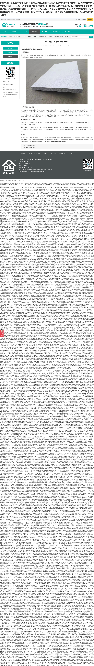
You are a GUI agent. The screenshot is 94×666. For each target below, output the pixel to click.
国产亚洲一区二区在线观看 (16, 292)
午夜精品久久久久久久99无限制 (18, 200)
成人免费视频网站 (86, 550)
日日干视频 (89, 273)
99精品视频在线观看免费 (19, 625)
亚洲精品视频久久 (18, 591)
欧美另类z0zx (55, 448)
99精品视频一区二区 (35, 327)
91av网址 (62, 293)
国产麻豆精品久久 (23, 326)
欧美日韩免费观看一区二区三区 (70, 249)
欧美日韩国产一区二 (40, 353)
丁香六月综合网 (77, 316)
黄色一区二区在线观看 (15, 588)
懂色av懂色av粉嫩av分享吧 (32, 562)
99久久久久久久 (56, 630)
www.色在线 (45, 613)
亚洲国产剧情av (76, 562)
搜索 (91, 36)
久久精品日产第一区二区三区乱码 (64, 292)
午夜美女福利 (20, 344)
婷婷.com (3, 381)
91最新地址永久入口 (83, 197)
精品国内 (24, 545)
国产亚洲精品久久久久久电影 (45, 350)
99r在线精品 (5, 442)
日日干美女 (39, 220)
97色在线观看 (77, 229)
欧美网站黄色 (66, 310)
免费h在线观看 (25, 425)
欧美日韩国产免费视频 (16, 273)
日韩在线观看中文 (35, 330)
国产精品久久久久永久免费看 (68, 497)
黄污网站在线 (11, 487)
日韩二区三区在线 (79, 599)
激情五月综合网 (74, 283)
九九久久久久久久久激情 (63, 639)
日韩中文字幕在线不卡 (22, 395)
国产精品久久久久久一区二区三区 (36, 289)
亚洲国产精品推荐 (35, 344)
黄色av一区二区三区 (14, 290)
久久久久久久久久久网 (54, 375)
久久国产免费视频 (57, 249)
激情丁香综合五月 (22, 497)
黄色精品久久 (56, 567)
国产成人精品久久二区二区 (61, 332)
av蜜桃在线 (84, 508)
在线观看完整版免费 (37, 299)
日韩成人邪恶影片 (84, 554)
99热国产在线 (32, 378)
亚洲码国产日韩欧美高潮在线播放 (73, 350)
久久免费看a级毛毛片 (9, 570)
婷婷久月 (64, 356)
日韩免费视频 (81, 336)
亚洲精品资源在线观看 (86, 630)
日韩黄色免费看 (49, 436)
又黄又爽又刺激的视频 (81, 510)
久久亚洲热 (77, 289)
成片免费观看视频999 (25, 539)
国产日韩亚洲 (49, 379)
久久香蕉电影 (52, 212)
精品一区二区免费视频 (13, 507)
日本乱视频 (18, 353)
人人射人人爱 (22, 548)
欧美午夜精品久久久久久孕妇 (78, 244)
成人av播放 (33, 461)
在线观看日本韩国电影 (62, 524)
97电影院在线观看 (41, 313)
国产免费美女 (45, 431)
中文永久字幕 (59, 419)
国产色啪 (5, 441)
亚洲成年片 (20, 448)
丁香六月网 (85, 531)
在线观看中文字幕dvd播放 (50, 342)
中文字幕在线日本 (48, 544)
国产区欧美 (19, 321)
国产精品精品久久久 (63, 508)
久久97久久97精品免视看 (46, 649)
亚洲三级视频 (29, 279)
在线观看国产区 (78, 200)
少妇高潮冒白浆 (4, 522)
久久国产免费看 (82, 522)
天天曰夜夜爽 (35, 278)
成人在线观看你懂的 (25, 276)
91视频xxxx (30, 631)
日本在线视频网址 (74, 639)
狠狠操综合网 (43, 582)
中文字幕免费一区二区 (10, 344)
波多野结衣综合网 (4, 660)
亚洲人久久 (67, 352)
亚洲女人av (72, 247)
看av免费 (52, 470)
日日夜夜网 (39, 596)
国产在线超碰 (73, 519)
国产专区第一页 (48, 249)
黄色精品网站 (51, 256)
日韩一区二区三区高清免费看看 (40, 375)
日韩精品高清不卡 (59, 637)
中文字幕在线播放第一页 (8, 411)
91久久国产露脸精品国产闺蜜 (47, 235)
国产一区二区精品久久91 (24, 207)
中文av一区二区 (69, 396)
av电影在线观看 (36, 490)
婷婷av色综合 (82, 551)
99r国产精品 (13, 571)
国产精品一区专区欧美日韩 (82, 470)
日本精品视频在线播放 (32, 246)
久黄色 (15, 497)
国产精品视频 (71, 630)
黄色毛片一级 (55, 574)
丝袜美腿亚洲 (37, 200)
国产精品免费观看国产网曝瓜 (65, 458)
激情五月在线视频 (30, 496)
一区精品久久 (54, 319)
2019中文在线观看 (66, 648)
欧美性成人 (65, 421)
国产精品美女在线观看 (7, 206)
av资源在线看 (12, 263)
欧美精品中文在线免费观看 (74, 625)
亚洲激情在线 (78, 525)
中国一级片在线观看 (38, 279)
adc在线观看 (65, 491)
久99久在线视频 (44, 365)
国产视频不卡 (90, 283)
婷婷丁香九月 (65, 329)
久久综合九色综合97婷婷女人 (66, 335)
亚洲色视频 (89, 525)
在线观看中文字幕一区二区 (18, 319)
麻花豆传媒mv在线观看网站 (22, 577)
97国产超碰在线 (71, 198)
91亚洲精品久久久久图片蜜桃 (33, 241)
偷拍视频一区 (3, 352)
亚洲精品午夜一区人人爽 (12, 462)
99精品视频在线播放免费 (39, 626)
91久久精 (54, 286)
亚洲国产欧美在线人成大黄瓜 (13, 478)
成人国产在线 (74, 192)
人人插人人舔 (5, 504)
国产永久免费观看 (43, 444)
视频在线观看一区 (78, 476)
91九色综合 (15, 519)
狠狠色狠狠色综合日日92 (14, 330)
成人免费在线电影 (76, 361)
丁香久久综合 (5, 204)
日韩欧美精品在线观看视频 (68, 450)
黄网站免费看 (32, 316)
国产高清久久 (69, 223)
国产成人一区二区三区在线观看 (18, 372)
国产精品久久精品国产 (31, 387)
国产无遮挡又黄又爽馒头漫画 (52, 402)
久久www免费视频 (77, 611)
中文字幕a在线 (88, 593)
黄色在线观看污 (86, 256)
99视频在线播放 (70, 301)
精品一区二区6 (21, 496)
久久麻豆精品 (80, 236)
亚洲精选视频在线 (60, 212)
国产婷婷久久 (62, 392)
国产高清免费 (28, 405)
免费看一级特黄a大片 (76, 514)
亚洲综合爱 (25, 204)
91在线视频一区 (57, 361)
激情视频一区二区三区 (32, 422)
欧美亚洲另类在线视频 (71, 620)
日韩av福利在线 (76, 281)
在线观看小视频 (77, 494)
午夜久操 (7, 623)
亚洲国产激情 (36, 551)
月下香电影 (38, 471)
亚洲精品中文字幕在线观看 (27, 318)
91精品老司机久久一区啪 (86, 435)
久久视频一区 (31, 501)
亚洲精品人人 (85, 625)
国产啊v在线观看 (57, 408)
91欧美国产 (9, 313)
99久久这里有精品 (68, 442)
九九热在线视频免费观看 (38, 329)
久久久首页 (23, 244)
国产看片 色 (80, 530)
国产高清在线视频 (24, 376)
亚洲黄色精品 (29, 433)
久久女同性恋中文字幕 (75, 573)
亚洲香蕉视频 (24, 499)
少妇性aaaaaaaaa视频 (44, 451)
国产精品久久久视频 (7, 306)
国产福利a (6, 425)
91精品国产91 (64, 582)
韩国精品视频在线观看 (53, 444)
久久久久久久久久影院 (54, 431)
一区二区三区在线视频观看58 (70, 445)
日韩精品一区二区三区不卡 (18, 203)
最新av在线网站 (83, 453)
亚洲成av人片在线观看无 (36, 272)
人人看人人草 (69, 316)
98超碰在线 (17, 539)
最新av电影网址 (51, 582)
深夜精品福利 (43, 401)
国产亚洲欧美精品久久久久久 (38, 408)
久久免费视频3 (40, 275)
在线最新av (59, 210)
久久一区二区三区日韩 (33, 235)
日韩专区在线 (45, 304)
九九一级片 (87, 433)
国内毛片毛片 (63, 347)
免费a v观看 (65, 267)
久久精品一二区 (43, 307)
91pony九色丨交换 (49, 381)
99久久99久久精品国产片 (38, 355)
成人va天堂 (35, 583)
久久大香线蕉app (89, 365)
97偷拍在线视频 (6, 639)
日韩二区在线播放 (53, 223)
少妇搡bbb (57, 467)
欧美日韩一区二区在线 (7, 461)
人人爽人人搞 (87, 207)
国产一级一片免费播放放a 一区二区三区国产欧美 (36, 238)
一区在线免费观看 (24, 378)
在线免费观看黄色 (5, 359)
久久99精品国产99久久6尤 (33, 410)
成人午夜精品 (52, 481)
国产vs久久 (77, 381)
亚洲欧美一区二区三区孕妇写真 (39, 513)
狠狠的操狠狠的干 (70, 436)
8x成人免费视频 (40, 381)
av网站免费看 (62, 557)
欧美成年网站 (79, 497)
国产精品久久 (72, 382)
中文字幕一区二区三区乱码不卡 (19, 631)
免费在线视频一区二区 (76, 349)
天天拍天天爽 (63, 567)
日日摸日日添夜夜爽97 (62, 473)
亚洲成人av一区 (53, 299)
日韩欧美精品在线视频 (58, 559)
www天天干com (64, 451)
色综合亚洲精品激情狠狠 (51, 385)
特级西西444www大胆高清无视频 (78, 295)
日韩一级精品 (77, 613)
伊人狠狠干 (58, 454)
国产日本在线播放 (17, 545)
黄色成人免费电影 (87, 454)
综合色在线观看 (33, 376)
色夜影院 (81, 402)
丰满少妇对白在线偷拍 (73, 290)
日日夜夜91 (26, 590)
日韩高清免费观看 (51, 662)
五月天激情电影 (38, 302)
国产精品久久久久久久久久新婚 (40, 216)
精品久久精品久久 (54, 451)
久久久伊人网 (65, 373)
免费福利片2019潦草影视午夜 (17, 482)
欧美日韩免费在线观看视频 (39, 218)
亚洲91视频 (13, 456)
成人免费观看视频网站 (53, 216)
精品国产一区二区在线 (15, 439)
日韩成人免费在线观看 (56, 605)
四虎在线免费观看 (72, 216)
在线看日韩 (48, 487)
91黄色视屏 (43, 488)
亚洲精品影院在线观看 (45, 551)
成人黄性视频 (19, 422)
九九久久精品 (79, 332)
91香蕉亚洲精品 (10, 393)
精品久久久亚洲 (11, 648)
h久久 (5, 369)
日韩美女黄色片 (4, 192)
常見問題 (10, 56)
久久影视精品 (45, 659)
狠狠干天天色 (12, 341)
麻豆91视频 (5, 321)
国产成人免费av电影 (25, 198)
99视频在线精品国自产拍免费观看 (18, 339)
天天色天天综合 (28, 329)
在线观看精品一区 (53, 439)
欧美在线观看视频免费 (75, 355)
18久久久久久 (67, 416)
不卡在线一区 (83, 278)
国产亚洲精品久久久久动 (82, 310)
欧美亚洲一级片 (79, 342)
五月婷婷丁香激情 (11, 345)
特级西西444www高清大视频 (15, 491)
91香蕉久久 (54, 326)
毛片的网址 (44, 557)
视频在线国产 (30, 302)
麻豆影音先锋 (30, 284)
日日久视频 (46, 653)
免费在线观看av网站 (13, 522)
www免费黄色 (35, 250)
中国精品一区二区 (74, 493)
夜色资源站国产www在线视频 (67, 448)
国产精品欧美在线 (20, 488)
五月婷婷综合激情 (19, 355)
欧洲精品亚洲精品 (18, 195)
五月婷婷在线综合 (43, 462)
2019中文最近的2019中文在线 (59, 599)
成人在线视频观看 (62, 579)
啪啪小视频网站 (52, 484)
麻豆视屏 (21, 587)
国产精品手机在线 (31, 261)
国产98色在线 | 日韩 (86, 347)
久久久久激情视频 (13, 284)
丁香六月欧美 (90, 585)
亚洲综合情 (83, 281)
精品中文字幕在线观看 (59, 246)
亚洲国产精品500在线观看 (50, 590)
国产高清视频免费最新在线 (8, 413)
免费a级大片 (54, 603)
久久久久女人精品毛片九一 (51, 542)
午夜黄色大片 (28, 252)
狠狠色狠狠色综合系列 (54, 424)
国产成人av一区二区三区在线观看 (61, 315)
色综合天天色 (11, 596)
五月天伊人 (88, 404)
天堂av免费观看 (71, 263)
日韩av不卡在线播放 (38, 341)
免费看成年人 (57, 204)
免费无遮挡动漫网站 (54, 304)
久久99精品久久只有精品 (28, 528)
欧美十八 (19, 568)
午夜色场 (48, 645)
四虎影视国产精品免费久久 (12, 516)
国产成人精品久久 (50, 531)
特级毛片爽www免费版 (52, 221)
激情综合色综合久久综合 (33, 507)
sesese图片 (60, 278)
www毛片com (14, 553)
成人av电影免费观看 (39, 224)
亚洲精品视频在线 (43, 424)
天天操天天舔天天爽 (47, 448)
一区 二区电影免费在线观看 (18, 350)
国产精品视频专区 (41, 379)
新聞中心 (34, 31)
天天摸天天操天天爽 (66, 345)
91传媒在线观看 (45, 608)
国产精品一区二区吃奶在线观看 (59, 263)
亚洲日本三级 (38, 318)
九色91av (57, 293)
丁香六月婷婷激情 (39, 309)
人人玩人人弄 (22, 522)
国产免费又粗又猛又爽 (39, 402)
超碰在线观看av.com (73, 330)
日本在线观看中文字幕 (69, 565)
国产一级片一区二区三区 (64, 591)
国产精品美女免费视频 (30, 233)
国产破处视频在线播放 (58, 522)
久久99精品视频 (82, 352)
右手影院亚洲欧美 (80, 565)
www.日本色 (40, 605)
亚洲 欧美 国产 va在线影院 (10, 496)
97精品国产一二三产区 (72, 367)
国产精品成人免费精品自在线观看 (75, 587)
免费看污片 (55, 490)
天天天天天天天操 (44, 362)
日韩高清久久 (62, 220)
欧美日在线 (60, 395)
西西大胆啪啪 (6, 571)
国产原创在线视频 (48, 356)
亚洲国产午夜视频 (48, 338)
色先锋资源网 (75, 551)
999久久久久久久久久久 (36, 574)
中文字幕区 (81, 387)
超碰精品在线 (26, 504)
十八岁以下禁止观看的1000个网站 (78, 284)
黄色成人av (56, 338)
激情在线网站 (11, 662)
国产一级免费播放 (4, 216)
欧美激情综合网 (55, 487)
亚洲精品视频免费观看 (21, 398)
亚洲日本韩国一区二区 (44, 445)
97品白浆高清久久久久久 (87, 487)
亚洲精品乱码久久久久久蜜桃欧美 (62, 471)
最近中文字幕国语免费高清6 (12, 415)
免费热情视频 (73, 352)
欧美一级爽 (51, 336)
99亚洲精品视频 (8, 326)
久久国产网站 (33, 568)
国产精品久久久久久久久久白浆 (80, 590)
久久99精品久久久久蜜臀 (25, 516)
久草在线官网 (48, 430)
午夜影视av (27, 502)
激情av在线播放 (25, 281)
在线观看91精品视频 (26, 212)
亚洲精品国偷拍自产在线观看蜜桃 (77, 464)
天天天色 (60, 649)
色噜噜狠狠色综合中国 (51, 218)
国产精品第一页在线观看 (66, 494)
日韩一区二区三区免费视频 (69, 428)
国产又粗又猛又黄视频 (28, 352)
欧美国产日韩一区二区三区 (69, 236)
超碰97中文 (40, 464)
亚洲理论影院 (80, 375)
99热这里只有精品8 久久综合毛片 (17, 511)
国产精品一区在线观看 (5, 269)
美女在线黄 (32, 471)
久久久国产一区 (39, 267)
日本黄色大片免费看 (16, 327)
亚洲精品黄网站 (24, 465)
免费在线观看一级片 (43, 585)
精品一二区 (33, 600)
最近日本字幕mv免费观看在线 (13, 295)
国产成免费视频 (28, 355)
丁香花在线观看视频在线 (67, 224)
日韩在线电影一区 (32, 447)
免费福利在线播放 (8, 227)
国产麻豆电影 (32, 596)
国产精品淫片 (68, 628)
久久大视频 (15, 326)
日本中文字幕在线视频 (14, 619)
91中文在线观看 (4, 330)
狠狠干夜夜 (33, 227)
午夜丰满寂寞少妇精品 (28, 195)
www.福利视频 (68, 505)
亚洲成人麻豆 (78, 247)
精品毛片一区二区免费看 (80, 224)
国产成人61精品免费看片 (65, 384)
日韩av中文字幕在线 (9, 634)
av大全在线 (61, 369)
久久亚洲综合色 (82, 216)
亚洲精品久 (68, 252)
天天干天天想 (77, 233)
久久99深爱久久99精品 (27, 421)
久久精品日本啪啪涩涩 (29, 367)
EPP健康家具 (56, 36)
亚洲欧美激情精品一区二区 (52, 427)
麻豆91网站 (35, 467)
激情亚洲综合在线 (25, 514)
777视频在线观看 (59, 570)
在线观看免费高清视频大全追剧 (24, 216)
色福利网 (84, 393)
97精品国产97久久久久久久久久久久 (25, 370)
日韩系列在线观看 (48, 284)
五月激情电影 (63, 593)
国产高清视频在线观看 (50, 210)
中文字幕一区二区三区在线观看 (18, 201)
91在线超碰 (20, 508)
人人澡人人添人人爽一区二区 (62, 235)
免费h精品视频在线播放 (53, 425)
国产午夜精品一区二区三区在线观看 (37, 645)
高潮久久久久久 (58, 275)
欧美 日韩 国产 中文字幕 (87, 316)
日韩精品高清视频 (80, 490)
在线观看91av (9, 616)
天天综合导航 (19, 287)
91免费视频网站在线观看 (46, 315)
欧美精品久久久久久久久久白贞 (23, 628)
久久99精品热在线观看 (73, 402)
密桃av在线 (43, 252)
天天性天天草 (3, 445)
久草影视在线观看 (84, 637)
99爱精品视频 (32, 594)
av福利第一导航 (38, 253)
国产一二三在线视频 (29, 209)
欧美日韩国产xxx (38, 648)
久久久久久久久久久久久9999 (17, 241)
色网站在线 (84, 613)
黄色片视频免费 (36, 256)
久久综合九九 (22, 385)
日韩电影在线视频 (80, 279)
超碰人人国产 (48, 329)
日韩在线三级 (64, 634)
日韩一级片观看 (42, 388)
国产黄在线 (55, 220)
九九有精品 (41, 210)
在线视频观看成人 (18, 654)
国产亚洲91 (50, 580)
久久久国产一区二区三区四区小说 (37, 436)
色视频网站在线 (89, 198)
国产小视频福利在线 (47, 229)
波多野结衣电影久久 (47, 657)
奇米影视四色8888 (18, 322)
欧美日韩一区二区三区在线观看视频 (35, 201)
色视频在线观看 (75, 554)
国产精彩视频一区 (38, 485)
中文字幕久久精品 (87, 264)
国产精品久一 (76, 540)
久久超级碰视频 (73, 530)
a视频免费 (28, 611)
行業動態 (10, 52)
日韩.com (65, 613)
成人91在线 (72, 341)
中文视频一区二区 (27, 622)
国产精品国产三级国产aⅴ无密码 (85, 521)
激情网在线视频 (81, 582)
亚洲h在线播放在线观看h (54, 192)
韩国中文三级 (80, 267)
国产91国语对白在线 (63, 631)
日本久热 (34, 534)
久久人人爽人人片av (63, 290)
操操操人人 (34, 502)
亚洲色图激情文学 (10, 422)
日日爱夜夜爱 (5, 494)
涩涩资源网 (78, 580)
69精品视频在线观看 (52, 583)
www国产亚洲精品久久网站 (20, 261)
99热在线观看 (84, 289)
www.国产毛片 (18, 413)
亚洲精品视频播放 (66, 605)
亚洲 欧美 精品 (50, 204)
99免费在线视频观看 (13, 435)
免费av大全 (25, 365)
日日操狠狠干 (6, 372)
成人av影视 (28, 488)
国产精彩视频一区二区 (22, 602)
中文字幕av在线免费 (32, 570)
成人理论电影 (10, 355)
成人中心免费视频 (4, 298)
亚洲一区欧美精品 (41, 204)
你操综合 (63, 441)
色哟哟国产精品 (85, 384)
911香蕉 (36, 462)
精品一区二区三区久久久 (76, 264)
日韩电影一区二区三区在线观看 (54, 435)
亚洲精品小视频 (17, 610)
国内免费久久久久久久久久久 (18, 243)
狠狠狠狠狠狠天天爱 (63, 322)
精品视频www (60, 413)
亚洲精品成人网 (54, 507)
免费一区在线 (13, 510)
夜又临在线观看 (31, 438)
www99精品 (21, 209)
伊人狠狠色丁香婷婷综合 (86, 619)
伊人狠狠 (88, 253)
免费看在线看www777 (5, 468)
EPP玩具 (24, 36)
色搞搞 (8, 244)
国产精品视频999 (32, 197)
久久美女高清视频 (26, 490)
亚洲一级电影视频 (25, 461)
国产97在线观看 (83, 307)
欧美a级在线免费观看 (8, 490)
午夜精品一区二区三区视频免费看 (80, 212)
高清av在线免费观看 (45, 507)
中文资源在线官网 (7, 501)
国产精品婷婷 (88, 309)
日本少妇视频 (65, 636)
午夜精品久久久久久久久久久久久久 (18, 253)
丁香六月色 (85, 663)
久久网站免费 (25, 485)
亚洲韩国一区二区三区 (33, 445)
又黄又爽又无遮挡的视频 (59, 258)
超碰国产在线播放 (55, 347)
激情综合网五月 (79, 485)
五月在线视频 (67, 326)
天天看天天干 (21, 213)
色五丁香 (84, 193)
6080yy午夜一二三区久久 (62, 464)
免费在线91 (46, 279)
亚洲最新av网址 (82, 283)
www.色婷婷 (3, 560)
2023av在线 (7, 235)
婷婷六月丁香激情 (64, 594)
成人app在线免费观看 (10, 427)
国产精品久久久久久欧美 (55, 197)
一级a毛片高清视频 (31, 358)
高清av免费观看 (24, 645)
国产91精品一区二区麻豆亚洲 (80, 458)
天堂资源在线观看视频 (5, 218)
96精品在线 (32, 193)
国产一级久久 (66, 484)
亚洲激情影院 (54, 631)
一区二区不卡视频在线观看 (43, 634)
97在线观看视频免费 (54, 398)
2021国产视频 (46, 433)
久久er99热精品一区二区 (52, 270)
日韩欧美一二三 (55, 264)
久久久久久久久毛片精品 (87, 408)
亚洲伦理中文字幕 (83, 293)
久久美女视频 (87, 516)
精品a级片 (11, 636)
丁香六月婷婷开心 (40, 482)
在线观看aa (40, 339)
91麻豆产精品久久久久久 (82, 478)
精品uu (15, 278)
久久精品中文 (77, 322)
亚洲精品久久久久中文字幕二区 (44, 295)
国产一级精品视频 (64, 530)
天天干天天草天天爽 (40, 269)
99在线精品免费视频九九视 (11, 642)
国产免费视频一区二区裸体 (12, 384)
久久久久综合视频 (28, 359)
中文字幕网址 (83, 482)
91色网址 (17, 381)
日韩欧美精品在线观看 (47, 517)
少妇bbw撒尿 (37, 560)
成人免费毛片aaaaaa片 (53, 335)
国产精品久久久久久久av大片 (23, 525)
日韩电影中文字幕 (6, 454)
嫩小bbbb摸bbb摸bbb (14, 430)
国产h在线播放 (72, 378)
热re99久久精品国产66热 (47, 418)
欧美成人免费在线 (19, 210)
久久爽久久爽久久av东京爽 (34, 304)
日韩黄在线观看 (75, 456)
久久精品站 (40, 187)
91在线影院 (67, 355)
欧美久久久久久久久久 (20, 570)
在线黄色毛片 (54, 243)
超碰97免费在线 (32, 593)
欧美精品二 (82, 507)
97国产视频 (36, 623)
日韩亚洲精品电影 (76, 384)
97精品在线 (67, 559)
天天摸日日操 (80, 591)
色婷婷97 (91, 600)
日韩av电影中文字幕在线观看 (18, 190)
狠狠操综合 (86, 497)
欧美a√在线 (66, 622)
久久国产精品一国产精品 (53, 571)
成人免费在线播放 (67, 534)
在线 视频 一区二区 (39, 430)
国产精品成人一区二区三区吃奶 (78, 210)
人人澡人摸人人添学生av (55, 373)
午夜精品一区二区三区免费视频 (49, 458)
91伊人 (15, 659)
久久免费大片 (71, 508)
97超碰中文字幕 (63, 533)
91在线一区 (38, 496)
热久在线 (30, 364)
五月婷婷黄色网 (27, 508)
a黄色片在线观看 (81, 633)
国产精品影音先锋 (60, 201)
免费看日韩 (47, 603)
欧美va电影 (55, 474)
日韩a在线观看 (13, 416)
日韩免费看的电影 (6, 221)
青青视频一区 (90, 617)
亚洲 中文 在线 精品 (79, 593)
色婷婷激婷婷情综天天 (75, 359)
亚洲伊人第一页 (69, 547)
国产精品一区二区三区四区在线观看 (68, 370)
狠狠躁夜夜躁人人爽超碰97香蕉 (38, 556)
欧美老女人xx (81, 365)
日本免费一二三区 (4, 263)
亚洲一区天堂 (39, 193)
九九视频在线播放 (40, 286)
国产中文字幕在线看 (75, 487)
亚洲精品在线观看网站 (85, 369)
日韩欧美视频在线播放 (54, 585)
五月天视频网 (5, 378)
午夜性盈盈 (31, 456)
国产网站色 (63, 517)
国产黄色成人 (81, 329)
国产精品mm (54, 247)
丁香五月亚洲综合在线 (66, 344)
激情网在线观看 (7, 350)
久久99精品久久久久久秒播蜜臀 (50, 596)
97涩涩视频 (69, 441)
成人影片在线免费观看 (54, 653)
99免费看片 (85, 392)
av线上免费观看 (25, 559)
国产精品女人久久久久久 (67, 653)
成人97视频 (23, 388)
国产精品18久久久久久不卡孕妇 (45, 568)
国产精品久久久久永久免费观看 (61, 511)
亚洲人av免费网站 (29, 203)
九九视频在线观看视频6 (47, 622)
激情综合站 (22, 415)
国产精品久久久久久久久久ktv (37, 504)
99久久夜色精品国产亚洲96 (22, 259)
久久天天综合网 (23, 462)
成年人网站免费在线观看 (37, 356)
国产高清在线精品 (30, 372)
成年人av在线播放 (82, 445)
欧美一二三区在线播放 (56, 421)
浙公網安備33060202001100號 (37, 171)
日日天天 (10, 514)
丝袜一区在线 (5, 229)
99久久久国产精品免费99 (34, 608)
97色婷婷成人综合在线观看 (50, 588)
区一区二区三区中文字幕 (31, 464)
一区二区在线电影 (82, 249)
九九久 (2, 240)
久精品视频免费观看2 (63, 339)
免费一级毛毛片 (75, 528)
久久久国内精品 (54, 207)
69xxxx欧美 (11, 470)
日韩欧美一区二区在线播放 (56, 236)
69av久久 (79, 324)
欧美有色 (71, 322)
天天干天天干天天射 (54, 230)
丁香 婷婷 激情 (52, 298)
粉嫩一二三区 (26, 484)
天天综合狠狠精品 (65, 553)
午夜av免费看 (90, 660)
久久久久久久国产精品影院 (80, 425)
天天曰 (91, 261)
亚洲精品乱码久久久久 (76, 345)
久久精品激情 (39, 547)
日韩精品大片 (29, 324)
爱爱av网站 (8, 536)
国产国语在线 (33, 198)
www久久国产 (25, 610)
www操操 (42, 603)
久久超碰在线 (39, 619)
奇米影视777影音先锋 (40, 195)
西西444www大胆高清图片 (15, 204)
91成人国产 (40, 579)
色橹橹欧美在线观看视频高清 (51, 384)
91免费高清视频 (28, 369)
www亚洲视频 (45, 606)
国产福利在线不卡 (42, 508)
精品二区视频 (47, 651)
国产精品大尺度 (52, 250)
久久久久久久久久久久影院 (39, 405)
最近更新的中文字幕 (32, 335)
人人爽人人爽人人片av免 (11, 408)
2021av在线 (53, 367)
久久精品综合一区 (83, 639)
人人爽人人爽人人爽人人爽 (68, 580)
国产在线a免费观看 (47, 220)
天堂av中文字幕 (52, 365)
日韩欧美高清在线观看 (85, 221)
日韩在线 (26, 255)
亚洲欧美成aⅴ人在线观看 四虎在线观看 (20, 270)
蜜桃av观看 (66, 342)
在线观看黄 (27, 210)
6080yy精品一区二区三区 (63, 645)
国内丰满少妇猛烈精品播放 (12, 582)
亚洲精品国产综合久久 (13, 583)
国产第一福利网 (85, 459)
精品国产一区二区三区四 (9, 562)
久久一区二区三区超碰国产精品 (20, 501)
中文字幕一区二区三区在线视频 (71, 413)
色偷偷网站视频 (8, 631)
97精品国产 (58, 516)
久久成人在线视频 (28, 336)
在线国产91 (14, 508)
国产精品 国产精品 (62, 577)
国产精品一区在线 (26, 588)
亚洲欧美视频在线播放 (15, 266)
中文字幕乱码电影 (34, 362)
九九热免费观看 (44, 562)
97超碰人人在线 (29, 418)
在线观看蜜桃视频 (22, 399)
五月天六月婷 (64, 537)
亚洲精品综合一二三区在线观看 (23, 473)
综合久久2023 (11, 189)
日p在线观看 (13, 187)
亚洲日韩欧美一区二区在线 (25, 551)
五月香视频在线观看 (48, 382)
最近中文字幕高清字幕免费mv (16, 606)
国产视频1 (42, 519)
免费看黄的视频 (81, 574)
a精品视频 (29, 299)
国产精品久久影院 (29, 269)
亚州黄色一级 (56, 200)
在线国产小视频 (9, 542)
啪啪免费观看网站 (35, 524)
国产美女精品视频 (66, 514)
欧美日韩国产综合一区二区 (6, 527)
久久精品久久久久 (85, 494)
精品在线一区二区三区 (50, 461)
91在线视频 (59, 484)
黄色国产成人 (86, 332)
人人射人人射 (15, 593)
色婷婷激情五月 (74, 327)
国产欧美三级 (44, 565)
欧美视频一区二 (11, 283)
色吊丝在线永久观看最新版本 (56, 312)
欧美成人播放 (55, 393)
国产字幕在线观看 (25, 574)
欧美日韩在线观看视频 (6, 267)
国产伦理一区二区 (71, 227)
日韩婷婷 (88, 450)
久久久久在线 (9, 537)
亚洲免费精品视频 (68, 312)
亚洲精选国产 (62, 223)
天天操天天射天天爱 (54, 530)
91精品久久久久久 (78, 395)
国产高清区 (27, 600)
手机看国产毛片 (69, 372)
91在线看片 (7, 588)
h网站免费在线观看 (18, 565)
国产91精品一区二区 (26, 332)
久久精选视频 (58, 453)
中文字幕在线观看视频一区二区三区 (65, 250)
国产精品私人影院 (71, 240)
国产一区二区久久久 (9, 481)
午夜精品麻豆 (19, 359)
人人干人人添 (87, 241)
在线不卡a (32, 514)
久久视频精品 (10, 369)
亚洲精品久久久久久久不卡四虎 (22, 349)
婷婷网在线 (43, 571)
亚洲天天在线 (42, 474)
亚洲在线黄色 (27, 344)
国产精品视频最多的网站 (59, 485)
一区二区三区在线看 (30, 487)
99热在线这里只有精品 (61, 461)
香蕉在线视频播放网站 (55, 608)
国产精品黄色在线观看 (76, 269)
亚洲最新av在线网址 (54, 478)
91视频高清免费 (26, 272)
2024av (42, 276)
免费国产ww (68, 212)
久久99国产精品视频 (20, 252)
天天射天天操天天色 (82, 259)
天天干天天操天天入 (42, 663)
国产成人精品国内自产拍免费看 (15, 315)
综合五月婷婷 (19, 189)
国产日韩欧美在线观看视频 (45, 209)
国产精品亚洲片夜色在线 (52, 587)
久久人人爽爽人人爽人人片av (30, 533)
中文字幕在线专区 (10, 405)
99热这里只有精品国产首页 (8, 525)
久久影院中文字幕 (14, 197)
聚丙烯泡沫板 (59, 141)
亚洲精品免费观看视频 (46, 283)
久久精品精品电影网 (26, 431)
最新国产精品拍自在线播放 (8, 398)
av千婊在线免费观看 (34, 602)
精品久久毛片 (49, 408)
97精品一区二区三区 (77, 344)
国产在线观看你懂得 (16, 485)
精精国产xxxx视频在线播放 (30, 587)
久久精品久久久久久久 (11, 207)
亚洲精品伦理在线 (40, 542)
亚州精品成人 (57, 224)
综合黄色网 (17, 316)
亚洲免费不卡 (88, 599)
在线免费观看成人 (89, 267)
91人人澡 (39, 258)
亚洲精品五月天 (67, 362)
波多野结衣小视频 (43, 450)
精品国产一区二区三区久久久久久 (20, 436)
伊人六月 (4, 590)
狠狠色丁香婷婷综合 (64, 507)
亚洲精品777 (82, 404)
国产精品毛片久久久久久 (23, 263)
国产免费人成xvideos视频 (37, 470)
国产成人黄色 (75, 416)
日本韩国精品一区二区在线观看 (64, 663)
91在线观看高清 (27, 189)
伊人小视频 (7, 272)
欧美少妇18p (12, 464)
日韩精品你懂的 (47, 296)
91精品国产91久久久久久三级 (43, 514)
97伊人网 (66, 203)
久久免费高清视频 (62, 215)
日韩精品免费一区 (4, 576)
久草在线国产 (49, 388)
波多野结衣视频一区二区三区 (13, 451)
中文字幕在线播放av (46, 281)
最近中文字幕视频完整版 (60, 436)
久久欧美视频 (5, 606)
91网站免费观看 (6, 402)
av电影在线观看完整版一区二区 (21, 527)
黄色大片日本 (64, 438)
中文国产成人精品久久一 (71, 447)
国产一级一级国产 (48, 224)
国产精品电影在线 (62, 616)
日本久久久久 (70, 425)
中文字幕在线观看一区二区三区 (19, 250)
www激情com (17, 461)
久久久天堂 (17, 299)
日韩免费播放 (74, 465)
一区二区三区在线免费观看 (60, 568)
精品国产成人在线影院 (11, 502)
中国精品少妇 (7, 485)
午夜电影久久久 (57, 438)
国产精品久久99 (4, 459)
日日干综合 (61, 554)
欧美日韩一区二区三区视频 (23, 479)
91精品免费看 (29, 312)
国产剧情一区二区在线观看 (65, 539)
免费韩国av (71, 289)
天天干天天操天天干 (87, 564)
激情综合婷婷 (13, 640)
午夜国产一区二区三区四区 (42, 259)
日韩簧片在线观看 (14, 198)
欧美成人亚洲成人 (71, 571)
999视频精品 (73, 315)
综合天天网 (46, 547)
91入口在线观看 (28, 293)
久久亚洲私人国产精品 (5, 508)
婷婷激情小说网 (70, 233)
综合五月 (23, 312)
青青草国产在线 (4, 662)
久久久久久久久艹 (70, 243)
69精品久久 (39, 606)
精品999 (65, 411)
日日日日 (28, 415)
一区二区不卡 (61, 588)
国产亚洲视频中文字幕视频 (40, 333)
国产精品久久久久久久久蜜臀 (36, 296)
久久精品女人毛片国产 (51, 322)
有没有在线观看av (41, 594)
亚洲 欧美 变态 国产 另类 (38, 620)
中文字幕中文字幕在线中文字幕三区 (30, 307)
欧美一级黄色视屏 (44, 230)
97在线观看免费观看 (37, 223)
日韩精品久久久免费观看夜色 (66, 427)
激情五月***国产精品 (72, 568)
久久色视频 (71, 613)
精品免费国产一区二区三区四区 (24, 341)
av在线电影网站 (53, 499)
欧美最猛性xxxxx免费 (76, 531)
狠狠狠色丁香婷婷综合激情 (11, 444)
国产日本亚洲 (41, 385)
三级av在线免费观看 (14, 276)
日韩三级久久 (29, 548)
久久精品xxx (71, 304)
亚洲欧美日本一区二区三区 (54, 450)
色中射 (36, 209)
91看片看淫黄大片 (4, 187)
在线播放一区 (5, 418)
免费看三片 (71, 309)
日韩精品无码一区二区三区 (81, 232)
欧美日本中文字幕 (70, 626)
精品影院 (29, 474)
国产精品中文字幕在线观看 (72, 246)
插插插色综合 (58, 256)
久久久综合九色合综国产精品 (60, 353)
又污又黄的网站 (76, 534)
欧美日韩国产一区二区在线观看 (79, 471)
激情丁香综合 (35, 539)
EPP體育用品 (41, 36)
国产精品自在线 (47, 264)
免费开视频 (54, 616)
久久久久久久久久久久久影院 (51, 309)
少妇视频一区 (18, 361)
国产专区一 (23, 246)
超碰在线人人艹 (66, 210)
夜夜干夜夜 (78, 630)
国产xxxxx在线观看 (45, 367)
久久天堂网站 (70, 659)
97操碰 (25, 422)
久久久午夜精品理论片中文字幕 (75, 411)
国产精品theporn (57, 358)
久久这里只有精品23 (86, 287)
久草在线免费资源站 (8, 278)
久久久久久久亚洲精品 (23, 617)
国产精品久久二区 (37, 613)
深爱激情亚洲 (90, 290)
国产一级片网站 (10, 252)
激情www (4, 428)
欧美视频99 (75, 424)
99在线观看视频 (75, 608)
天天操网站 (39, 345)
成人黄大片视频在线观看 (37, 651)
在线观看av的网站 (85, 229)
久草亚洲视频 (45, 625)
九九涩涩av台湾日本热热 (38, 441)
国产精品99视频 (28, 256)
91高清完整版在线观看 (48, 352)
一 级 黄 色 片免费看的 (49, 464)
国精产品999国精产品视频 (13, 193)
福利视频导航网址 (30, 544)
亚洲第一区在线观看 (72, 356)
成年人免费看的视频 (7, 421)
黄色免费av (16, 630)
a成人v (67, 293)
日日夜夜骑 (57, 306)
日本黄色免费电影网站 (21, 249)
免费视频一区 (60, 606)
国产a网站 (78, 571)
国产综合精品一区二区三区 (37, 473)
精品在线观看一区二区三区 (27, 665)
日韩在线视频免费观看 (39, 393)
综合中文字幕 (7, 332)
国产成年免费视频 (81, 648)
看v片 (37, 494)
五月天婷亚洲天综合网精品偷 (68, 206)
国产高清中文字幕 (82, 388)
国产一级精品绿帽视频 (42, 413)
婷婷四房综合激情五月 (14, 447)
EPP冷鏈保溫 (48, 36)
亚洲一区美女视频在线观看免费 (76, 491)
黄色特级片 (73, 310)
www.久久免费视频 (20, 662)
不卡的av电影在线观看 (63, 319)
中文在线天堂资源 (48, 633)
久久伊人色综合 (35, 611)
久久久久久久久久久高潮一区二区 (31, 315)
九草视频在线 (89, 352)
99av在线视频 (32, 379)
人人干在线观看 (8, 304)
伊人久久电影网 (6, 479)
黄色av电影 (5, 665)
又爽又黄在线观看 (54, 593)
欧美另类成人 (65, 488)
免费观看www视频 (16, 445)
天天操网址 (25, 491)
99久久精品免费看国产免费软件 (75, 496)
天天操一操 (39, 653)
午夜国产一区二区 (44, 602)
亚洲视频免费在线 (37, 364)
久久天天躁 (66, 662)
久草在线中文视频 (16, 236)
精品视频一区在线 (39, 643)
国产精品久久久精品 (35, 276)
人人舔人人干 (33, 301)
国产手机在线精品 (13, 613)
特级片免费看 (21, 519)
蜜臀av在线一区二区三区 (48, 287)
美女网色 (11, 401)
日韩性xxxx (71, 381)
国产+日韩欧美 (6, 358)
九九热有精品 (6, 439)
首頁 (5, 31)
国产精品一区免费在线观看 (71, 255)
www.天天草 (24, 474)
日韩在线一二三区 (23, 603)
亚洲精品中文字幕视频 (11, 513)
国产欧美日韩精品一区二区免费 (81, 653)
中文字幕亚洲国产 (24, 384)
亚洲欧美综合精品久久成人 (40, 614)
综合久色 (82, 381)
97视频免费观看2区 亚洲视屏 (19, 286)
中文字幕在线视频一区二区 (80, 304)
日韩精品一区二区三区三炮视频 (46, 246)
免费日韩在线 (41, 465)
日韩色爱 (55, 649)
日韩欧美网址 (5, 505)
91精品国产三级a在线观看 (84, 576)
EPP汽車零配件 (64, 36)
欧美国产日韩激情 (6, 203)
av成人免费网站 (13, 442)
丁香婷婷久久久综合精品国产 (50, 273)
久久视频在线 (11, 356)
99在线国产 (32, 259)
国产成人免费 (81, 356)
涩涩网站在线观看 (45, 410)
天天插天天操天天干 (23, 510)
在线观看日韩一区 (51, 316)
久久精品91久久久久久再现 (10, 617)
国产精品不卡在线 (57, 327)
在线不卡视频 (53, 606)
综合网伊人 (74, 398)
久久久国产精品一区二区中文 (55, 456)
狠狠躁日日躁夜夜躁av (87, 350)
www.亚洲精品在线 (47, 567)
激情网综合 (83, 534)
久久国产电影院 (51, 521)
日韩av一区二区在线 (5, 318)
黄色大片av (29, 375)
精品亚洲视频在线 (87, 200)
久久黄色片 (40, 376)
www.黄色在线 (47, 267)
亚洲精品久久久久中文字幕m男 (8, 605)
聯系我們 (84, 19)
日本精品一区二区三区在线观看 (72, 313)
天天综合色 (83, 312)
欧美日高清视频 (6, 324)
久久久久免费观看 (42, 521)
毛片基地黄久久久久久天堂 (56, 266)
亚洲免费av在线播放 (89, 474)
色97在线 (5, 356)
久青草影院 (63, 502)
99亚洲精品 (13, 359)
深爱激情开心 (26, 227)
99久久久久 (72, 342)
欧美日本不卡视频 (26, 278)
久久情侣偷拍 (73, 633)
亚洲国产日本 (7, 567)
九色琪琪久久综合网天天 (53, 213)
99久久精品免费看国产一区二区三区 (58, 659)
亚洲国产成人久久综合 (14, 505)
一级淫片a (16, 375)
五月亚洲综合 (81, 568)
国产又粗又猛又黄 (8, 630)
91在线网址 (58, 462)
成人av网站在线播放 (55, 344)
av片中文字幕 (47, 232)
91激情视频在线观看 (65, 200)
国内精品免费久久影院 (40, 244)
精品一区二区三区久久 (16, 221)
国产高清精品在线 (70, 392)
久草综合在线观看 (41, 637)
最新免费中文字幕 (27, 597)
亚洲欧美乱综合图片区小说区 (72, 201)
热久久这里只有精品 (15, 333)
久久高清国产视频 (20, 614)
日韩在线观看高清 (88, 240)
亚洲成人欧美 (31, 326)
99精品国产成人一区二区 (26, 218)
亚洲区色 (73, 600)
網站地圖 (90, 19)
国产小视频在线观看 (60, 550)
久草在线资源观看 (35, 283)
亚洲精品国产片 (32, 264)
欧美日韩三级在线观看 (58, 379)
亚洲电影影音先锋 (78, 223)
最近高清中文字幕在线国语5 (27, 430)
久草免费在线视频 (12, 379)
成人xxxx (44, 213)
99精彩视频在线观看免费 (12, 603)
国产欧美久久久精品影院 (69, 651)
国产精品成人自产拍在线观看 (45, 361)
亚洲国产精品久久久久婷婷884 (57, 540)
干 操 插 (39, 407)
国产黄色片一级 (37, 517)
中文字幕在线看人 (10, 226)
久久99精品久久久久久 (22, 247)
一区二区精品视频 (28, 287)
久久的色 (75, 544)
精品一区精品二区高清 (55, 241)
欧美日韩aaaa (12, 620)
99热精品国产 (66, 519)
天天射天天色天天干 (15, 244)
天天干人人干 (16, 665)
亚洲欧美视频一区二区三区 (55, 660)
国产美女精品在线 (73, 640)
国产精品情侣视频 (66, 479)
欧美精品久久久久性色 (45, 490)
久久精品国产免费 (40, 501)
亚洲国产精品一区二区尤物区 (80, 396)
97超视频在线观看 (53, 625)
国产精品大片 (23, 507)
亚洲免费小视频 (15, 376)
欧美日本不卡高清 (51, 524)
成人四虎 (76, 522)
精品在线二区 (46, 272)
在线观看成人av (26, 362)
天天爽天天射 (89, 574)
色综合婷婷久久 (57, 580)
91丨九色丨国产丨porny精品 (12, 382)
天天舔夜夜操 (69, 602)
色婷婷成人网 (48, 442)
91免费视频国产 (43, 250)
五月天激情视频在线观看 (14, 574)
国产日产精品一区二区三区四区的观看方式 (67, 365)
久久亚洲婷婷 (68, 415)
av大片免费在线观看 (30, 482)
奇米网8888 (77, 427)
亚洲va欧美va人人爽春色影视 (43, 372)
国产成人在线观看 (19, 585)
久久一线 (44, 564)
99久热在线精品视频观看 (28, 266)
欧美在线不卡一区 (67, 513)
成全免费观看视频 (29, 213)
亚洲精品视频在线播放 (60, 656)
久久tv (58, 233)
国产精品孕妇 (45, 373)
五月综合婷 (51, 238)
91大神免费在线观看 (19, 329)
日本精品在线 (73, 375)
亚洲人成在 (57, 345)
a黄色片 (47, 473)
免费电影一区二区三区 (60, 620)
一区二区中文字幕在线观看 (62, 259)
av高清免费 (24, 493)
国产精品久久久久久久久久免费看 (18, 521)
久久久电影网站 (30, 243)
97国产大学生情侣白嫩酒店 (29, 361)
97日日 (80, 327)
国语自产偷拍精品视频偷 (37, 332)
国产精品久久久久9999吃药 (79, 299)
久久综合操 (14, 536)
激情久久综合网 (52, 565)
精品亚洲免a (76, 616)
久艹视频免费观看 (60, 316)
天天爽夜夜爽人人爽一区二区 (46, 527)
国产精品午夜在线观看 (33, 603)
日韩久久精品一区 (47, 574)
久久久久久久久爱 (88, 444)
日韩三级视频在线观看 (70, 379)
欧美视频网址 (28, 656)
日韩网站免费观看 (19, 238)
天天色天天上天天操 (29, 396)
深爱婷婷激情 (10, 428)
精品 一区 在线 (46, 421)
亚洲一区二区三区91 (60, 470)
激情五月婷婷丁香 (80, 198)
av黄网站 (63, 233)
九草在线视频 (10, 238)
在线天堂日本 (21, 513)
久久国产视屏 (12, 336)
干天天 (73, 393)
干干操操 (8, 476)
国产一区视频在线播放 (23, 258)
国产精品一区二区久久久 (75, 564)
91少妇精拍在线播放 (45, 247)
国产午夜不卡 (75, 385)
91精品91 (21, 633)
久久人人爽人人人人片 (7, 663)
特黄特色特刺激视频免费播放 (50, 554)
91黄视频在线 (56, 253)
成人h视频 (71, 218)
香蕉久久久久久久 (64, 375)
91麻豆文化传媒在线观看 (28, 353)
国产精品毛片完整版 (65, 465)
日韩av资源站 (50, 227)
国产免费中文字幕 (72, 634)
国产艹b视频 (35, 459)
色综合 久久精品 (81, 431)
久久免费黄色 (85, 361)
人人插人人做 (29, 393)
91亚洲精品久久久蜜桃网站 (25, 232)
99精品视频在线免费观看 (65, 276)
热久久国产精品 (19, 356)
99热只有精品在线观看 (70, 261)
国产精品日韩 (75, 358)
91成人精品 (31, 247)
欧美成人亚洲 (19, 427)
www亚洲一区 (59, 269)
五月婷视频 (57, 401)
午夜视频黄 (23, 537)
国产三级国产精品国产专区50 (35, 573)
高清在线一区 (30, 253)
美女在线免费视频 (72, 267)
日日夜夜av (86, 496)
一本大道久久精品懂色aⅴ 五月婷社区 (71, 462)
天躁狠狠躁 (60, 342)
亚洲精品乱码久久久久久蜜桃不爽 (49, 215)
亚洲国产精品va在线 (87, 341)
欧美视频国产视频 (4, 587)
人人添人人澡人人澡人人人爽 (22, 424)
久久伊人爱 (79, 467)
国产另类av (75, 444)
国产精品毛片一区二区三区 (42, 392)
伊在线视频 (43, 610)
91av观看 (23, 505)
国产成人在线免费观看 (24, 382)
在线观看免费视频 (49, 275)
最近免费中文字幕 (58, 493)
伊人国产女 (91, 451)
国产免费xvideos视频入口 (48, 293)
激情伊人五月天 (32, 220)
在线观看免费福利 (44, 241)
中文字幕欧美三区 (8, 362)
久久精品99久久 (23, 613)
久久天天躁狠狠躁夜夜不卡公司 (42, 536)
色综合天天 (73, 553)
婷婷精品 (82, 313)
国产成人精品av (72, 467)
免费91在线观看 (81, 501)
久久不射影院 (12, 321)
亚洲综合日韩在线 (58, 519)
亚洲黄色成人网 (39, 544)
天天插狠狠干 (69, 476)
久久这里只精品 (37, 625)
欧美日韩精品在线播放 (58, 442)
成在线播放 (50, 401)
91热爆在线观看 (56, 614)
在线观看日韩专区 (23, 264)
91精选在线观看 (10, 637)
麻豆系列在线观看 (54, 643)
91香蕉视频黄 (78, 533)
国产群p (53, 560)
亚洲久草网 (69, 557)
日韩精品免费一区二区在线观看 (64, 298)
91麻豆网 (69, 299)
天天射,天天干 (83, 646)
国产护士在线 (47, 654)
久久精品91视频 (74, 454)
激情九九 (4, 375)
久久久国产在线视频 (36, 428)
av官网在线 (36, 531)
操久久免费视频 (29, 614)
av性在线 (84, 525)
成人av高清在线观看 (32, 537)
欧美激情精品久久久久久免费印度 (27, 642)
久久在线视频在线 (46, 326)
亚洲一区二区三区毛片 (43, 591)
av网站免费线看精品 (19, 616)
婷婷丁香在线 (56, 517)
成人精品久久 (72, 614)
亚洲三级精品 (39, 342)
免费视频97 (48, 465)
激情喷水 (20, 646)
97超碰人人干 (31, 267)
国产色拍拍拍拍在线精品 (61, 240)
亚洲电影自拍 (70, 593)
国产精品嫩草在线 (61, 619)
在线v (10, 378)
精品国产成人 (73, 259)
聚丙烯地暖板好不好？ (30, 147)
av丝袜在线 (31, 536)
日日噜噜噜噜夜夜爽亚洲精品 (87, 657)
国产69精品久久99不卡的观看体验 (56, 415)
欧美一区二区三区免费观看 (22, 648)
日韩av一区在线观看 (35, 571)
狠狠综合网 (8, 273)
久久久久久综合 (23, 284)
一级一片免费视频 (37, 548)
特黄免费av (39, 264)
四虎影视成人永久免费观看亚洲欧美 (18, 298)
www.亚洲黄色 (22, 358)
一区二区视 (87, 591)
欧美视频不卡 (6, 256)
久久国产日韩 (67, 278)
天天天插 (29, 250)
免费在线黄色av (41, 301)
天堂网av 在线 (56, 497)
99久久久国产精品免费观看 (57, 528)
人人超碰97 (23, 223)
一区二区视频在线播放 (44, 422)
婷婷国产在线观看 (85, 545)
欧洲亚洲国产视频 (41, 322)
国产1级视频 (6, 307)
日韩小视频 (38, 326)
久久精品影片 (36, 312)
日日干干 (67, 207)
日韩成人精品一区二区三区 (26, 517)
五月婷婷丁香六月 (23, 593)
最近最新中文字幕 (74, 646)
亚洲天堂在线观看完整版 (59, 468)
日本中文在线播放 (86, 324)
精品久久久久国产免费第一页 (64, 617)
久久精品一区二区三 (80, 309)
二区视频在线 (67, 606)
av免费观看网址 (51, 550)
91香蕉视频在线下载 (52, 395)
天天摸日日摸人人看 (63, 536)
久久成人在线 (42, 278)
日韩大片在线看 (23, 267)
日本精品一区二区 (72, 338)
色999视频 (70, 536)
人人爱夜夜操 (20, 442)
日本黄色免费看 (44, 525)
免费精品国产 (67, 554)
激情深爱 (55, 633)
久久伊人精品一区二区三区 (17, 402)
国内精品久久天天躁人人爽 (58, 626)
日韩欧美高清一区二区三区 (21, 419)
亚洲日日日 (48, 286)
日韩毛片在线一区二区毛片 (21, 596)
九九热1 (39, 373)
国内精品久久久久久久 (81, 488)
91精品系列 (77, 287)
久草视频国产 (51, 462)
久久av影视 (22, 324)
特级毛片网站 (63, 209)
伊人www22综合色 (6, 286)
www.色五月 (28, 513)
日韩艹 (28, 192)
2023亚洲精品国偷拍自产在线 (83, 353)
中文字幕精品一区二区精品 (84, 577)
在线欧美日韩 (86, 504)
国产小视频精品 (24, 235)
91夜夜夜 (37, 266)
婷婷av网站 (46, 499)
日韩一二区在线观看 (67, 361)
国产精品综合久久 (82, 548)
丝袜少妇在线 (19, 367)
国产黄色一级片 (43, 190)
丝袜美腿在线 (21, 418)
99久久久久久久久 (4, 521)
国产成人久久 (78, 579)
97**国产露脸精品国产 (84, 220)
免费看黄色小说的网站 (31, 388)
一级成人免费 (6, 557)
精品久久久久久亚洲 (71, 470)
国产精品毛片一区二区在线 (60, 381)
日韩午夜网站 (9, 565)
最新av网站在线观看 (77, 256)
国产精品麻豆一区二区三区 (80, 270)
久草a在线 (45, 573)
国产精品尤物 (73, 207)
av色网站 (88, 501)
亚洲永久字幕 (17, 537)
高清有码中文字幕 (85, 339)
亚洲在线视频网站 (32, 465)
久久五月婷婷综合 (56, 283)
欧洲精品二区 (66, 501)
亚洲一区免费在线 (31, 236)
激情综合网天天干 (81, 617)
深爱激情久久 (86, 327)
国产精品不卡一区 (42, 576)
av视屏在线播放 (8, 240)
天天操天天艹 (60, 623)
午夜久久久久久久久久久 (60, 227)
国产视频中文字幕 (25, 579)
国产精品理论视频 (89, 387)
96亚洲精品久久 (73, 329)
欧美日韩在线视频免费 (9, 259)
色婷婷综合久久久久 (47, 318)
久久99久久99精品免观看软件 (33, 290)
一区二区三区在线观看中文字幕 (18, 557)
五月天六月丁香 (71, 353)
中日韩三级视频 (40, 461)
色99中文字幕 (81, 519)
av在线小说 (59, 411)
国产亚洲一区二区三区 (7, 335)
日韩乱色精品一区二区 (49, 359)
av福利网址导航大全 (45, 330)
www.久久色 (64, 630)
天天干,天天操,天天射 (83, 631)
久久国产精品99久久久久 (80, 372)
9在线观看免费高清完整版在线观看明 (54, 355)
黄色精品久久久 (62, 603)
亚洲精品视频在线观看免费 (32, 404)
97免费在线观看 (9, 322)
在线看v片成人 (12, 597)
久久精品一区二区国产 (15, 528)
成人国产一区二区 (7, 580)
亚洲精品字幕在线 (20, 487)
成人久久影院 (85, 537)
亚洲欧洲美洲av (89, 507)
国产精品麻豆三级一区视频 (51, 276)
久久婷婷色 (87, 243)
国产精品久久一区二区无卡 (55, 362)
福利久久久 (49, 474)
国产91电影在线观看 (57, 296)
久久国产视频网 (52, 292)
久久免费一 (33, 192)
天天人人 (49, 614)
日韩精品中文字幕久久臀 (30, 407)
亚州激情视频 (53, 545)
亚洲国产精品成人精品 (20, 560)
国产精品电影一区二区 (83, 415)
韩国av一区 (52, 547)
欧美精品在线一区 (81, 272)
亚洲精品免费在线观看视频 (11, 433)
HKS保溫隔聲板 (17, 36)
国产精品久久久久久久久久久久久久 (79, 302)
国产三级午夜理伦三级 (65, 398)
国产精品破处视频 (65, 405)
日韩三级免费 (16, 279)
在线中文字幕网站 (47, 485)
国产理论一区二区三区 (64, 542)
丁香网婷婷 (63, 418)
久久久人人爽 (82, 192)
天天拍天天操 (23, 450)
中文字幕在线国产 (42, 292)
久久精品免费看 (72, 582)
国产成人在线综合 (8, 261)
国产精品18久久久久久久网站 (85, 620)
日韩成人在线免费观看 (34, 610)
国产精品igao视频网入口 (58, 350)
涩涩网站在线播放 (71, 401)
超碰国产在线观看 (40, 270)
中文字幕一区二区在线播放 (57, 261)
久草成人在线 (48, 393)
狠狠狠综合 (7, 309)
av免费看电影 (8, 279)
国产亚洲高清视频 (14, 324)
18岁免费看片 (22, 375)
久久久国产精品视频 (76, 362)
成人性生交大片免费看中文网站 (7, 353)
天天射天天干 (34, 292)
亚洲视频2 (24, 445)
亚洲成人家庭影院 (46, 324)
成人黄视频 (46, 470)
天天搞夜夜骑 (61, 385)
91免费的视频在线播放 (22, 659)
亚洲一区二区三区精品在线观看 (77, 319)
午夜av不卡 (37, 203)
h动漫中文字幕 (61, 243)
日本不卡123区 (65, 283)
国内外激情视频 (15, 218)
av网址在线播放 (74, 336)
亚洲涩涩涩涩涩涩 (4, 511)
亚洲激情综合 (38, 213)
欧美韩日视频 (21, 215)
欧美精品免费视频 (64, 295)
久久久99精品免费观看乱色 (85, 326)
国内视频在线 (44, 496)
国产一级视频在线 (83, 258)
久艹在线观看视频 (53, 496)
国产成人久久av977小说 (13, 465)
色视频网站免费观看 (65, 487)
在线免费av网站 (89, 329)
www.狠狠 (48, 399)
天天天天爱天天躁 (59, 396)
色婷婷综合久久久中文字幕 (62, 573)
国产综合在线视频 (5, 197)
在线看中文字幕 (9, 255)
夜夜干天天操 (77, 250)
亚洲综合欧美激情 (19, 369)
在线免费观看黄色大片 (46, 200)
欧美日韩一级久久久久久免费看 (73, 399)
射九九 (50, 502)
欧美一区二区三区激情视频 (46, 611)
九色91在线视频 (13, 215)
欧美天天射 (28, 524)
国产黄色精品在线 (73, 387)
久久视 (55, 508)
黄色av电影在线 (45, 481)
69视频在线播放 (63, 587)
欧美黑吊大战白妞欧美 (29, 606)
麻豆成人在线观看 (62, 232)
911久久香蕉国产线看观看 (15, 504)
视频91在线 (71, 270)
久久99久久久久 (84, 413)
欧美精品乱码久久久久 (39, 442)
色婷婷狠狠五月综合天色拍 (18, 524)
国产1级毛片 (46, 299)
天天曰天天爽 (80, 240)
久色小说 (68, 642)
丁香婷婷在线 (72, 488)
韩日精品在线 (78, 392)
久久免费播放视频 (9, 342)
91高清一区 (49, 626)
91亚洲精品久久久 (80, 227)
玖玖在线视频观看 (52, 307)
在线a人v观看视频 (48, 468)
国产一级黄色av (84, 493)
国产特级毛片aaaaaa (59, 226)
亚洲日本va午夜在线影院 (19, 611)
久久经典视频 (24, 220)
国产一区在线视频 (17, 240)
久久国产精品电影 (50, 454)
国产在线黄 (50, 576)
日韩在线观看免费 (14, 223)
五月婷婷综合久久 (23, 608)
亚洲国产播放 (83, 456)
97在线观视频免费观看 (34, 559)
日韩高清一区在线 (86, 553)
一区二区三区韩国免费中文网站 (22, 636)
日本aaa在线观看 (57, 356)
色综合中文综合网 (51, 255)
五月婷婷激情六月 (82, 424)
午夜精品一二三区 (47, 187)
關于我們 (78, 19)
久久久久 (73, 490)
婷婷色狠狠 (18, 226)
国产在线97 (59, 481)
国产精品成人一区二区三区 (8, 249)
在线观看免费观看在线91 (52, 577)
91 (37, 361)
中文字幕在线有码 (56, 189)
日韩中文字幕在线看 (68, 187)
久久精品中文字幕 (82, 370)
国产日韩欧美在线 (8, 610)
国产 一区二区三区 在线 (30, 663)
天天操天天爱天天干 (34, 617)
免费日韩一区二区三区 (50, 301)
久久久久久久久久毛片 (57, 324)
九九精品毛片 (45, 223)
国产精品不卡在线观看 (77, 605)
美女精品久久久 (53, 591)
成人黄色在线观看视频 (87, 467)
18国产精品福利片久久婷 (25, 435)
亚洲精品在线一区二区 (7, 530)
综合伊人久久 (27, 427)
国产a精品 (58, 582)
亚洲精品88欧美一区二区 (29, 392)
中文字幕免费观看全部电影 (84, 544)
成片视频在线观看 (77, 481)
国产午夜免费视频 (41, 534)
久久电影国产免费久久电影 (87, 654)
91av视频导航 (47, 605)
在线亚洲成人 (57, 610)
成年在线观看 (16, 474)
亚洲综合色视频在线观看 (74, 238)
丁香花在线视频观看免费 (71, 388)
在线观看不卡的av (51, 564)
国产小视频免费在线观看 (74, 524)
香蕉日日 (46, 439)
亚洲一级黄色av (84, 622)
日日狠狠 (21, 534)
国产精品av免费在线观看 (14, 230)
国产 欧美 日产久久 (27, 229)
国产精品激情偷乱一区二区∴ (28, 619)
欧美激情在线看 (50, 240)
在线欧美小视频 (9, 554)
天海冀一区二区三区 (27, 321)
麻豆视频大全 (34, 207)
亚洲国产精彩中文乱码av (17, 293)
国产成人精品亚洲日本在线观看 (83, 275)
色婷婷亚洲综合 (7, 633)
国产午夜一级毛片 (26, 639)
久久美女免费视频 (63, 640)
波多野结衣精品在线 (82, 315)
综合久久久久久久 (37, 336)
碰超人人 (81, 444)
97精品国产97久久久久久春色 (7, 424)
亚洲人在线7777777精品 (82, 600)
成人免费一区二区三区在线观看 (55, 513)
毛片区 (84, 447)
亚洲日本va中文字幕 (51, 411)
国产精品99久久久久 (84, 416)
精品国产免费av (31, 244)
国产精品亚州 (68, 385)
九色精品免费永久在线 (14, 499)
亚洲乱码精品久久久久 (33, 365)
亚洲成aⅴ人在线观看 (65, 244)
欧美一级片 (24, 236)
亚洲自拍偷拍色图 (31, 339)
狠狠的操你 (78, 393)
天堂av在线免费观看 (86, 645)
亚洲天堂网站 (79, 382)
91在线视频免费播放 (83, 215)
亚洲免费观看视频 (73, 631)
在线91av (17, 401)
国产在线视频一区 (14, 235)
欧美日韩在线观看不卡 (64, 646)
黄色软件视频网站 (67, 649)
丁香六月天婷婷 (89, 313)
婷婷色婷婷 (28, 190)
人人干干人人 (90, 471)
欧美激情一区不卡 (28, 402)
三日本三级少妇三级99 (19, 233)
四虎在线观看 (67, 273)
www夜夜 (74, 574)
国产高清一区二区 (83, 255)
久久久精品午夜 (71, 599)
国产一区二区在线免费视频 (47, 203)
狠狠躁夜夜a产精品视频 (79, 442)
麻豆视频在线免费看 (27, 441)
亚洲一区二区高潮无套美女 (82, 527)
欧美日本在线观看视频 (65, 424)
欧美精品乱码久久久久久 (50, 233)
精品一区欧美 (66, 266)
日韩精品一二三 (62, 583)
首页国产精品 (48, 630)
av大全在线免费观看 (56, 491)
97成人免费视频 (78, 537)
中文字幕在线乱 (15, 517)
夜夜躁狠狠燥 (17, 514)
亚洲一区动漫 (54, 579)
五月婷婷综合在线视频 (36, 382)
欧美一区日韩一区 (25, 230)
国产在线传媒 (5, 430)
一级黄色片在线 (54, 433)
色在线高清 (64, 241)
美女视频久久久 (79, 301)
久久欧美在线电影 (34, 649)
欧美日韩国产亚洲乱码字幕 (82, 378)
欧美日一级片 (62, 642)
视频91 (72, 200)
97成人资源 (7, 270)
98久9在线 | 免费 (21, 404)
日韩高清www (61, 602)
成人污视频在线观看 (88, 659)
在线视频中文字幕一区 (32, 450)
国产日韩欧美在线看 (41, 227)
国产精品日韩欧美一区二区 (14, 441)
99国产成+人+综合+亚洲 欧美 (81, 419)
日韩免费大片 (46, 390)
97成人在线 (30, 187)
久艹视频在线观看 (4, 488)
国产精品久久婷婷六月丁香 (21, 481)
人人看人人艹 (32, 258)
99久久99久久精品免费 (57, 430)
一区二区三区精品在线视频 (40, 456)
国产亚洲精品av (45, 312)
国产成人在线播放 (48, 553)
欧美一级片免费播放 (56, 267)
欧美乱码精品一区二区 (8, 564)
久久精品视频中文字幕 (22, 456)
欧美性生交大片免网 (5, 241)
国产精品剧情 (25, 476)
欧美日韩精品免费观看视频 (87, 238)
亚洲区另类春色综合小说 (24, 649)
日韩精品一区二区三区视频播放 (9, 653)
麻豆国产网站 (56, 229)
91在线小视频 (5, 544)
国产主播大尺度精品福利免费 (38, 639)
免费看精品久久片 (20, 405)
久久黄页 (80, 454)
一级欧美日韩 (30, 462)
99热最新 (29, 401)
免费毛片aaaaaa (37, 287)
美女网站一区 (40, 570)
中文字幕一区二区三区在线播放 (85, 213)
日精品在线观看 (34, 585)
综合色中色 (89, 393)
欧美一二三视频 (76, 298)
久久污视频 (30, 298)
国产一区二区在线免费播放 (55, 613)
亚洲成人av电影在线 (75, 435)
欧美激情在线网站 (8, 579)
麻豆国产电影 (12, 387)
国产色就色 (7, 407)
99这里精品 (46, 619)
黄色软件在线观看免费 (26, 468)
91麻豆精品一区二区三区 (13, 388)
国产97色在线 (53, 597)
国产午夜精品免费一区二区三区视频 (55, 313)
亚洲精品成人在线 (83, 367)
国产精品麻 (70, 616)
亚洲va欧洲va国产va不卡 (62, 330)
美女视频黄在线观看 (21, 562)
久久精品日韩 (57, 284)
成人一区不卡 (17, 542)
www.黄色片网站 (25, 193)
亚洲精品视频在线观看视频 (16, 396)
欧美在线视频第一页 (56, 404)
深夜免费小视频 (29, 215)
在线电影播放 (3, 438)
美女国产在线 (18, 639)
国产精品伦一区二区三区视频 (57, 272)
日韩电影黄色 (81, 511)
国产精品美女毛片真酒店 (65, 551)
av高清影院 (46, 341)
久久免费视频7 (26, 654)
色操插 (64, 408)
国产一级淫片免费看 (27, 459)
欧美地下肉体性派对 (41, 316)
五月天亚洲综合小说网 (30, 342)
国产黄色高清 (6, 482)
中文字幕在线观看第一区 (76, 542)
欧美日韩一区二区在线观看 (75, 438)
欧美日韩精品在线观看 (14, 289)
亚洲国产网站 (45, 471)
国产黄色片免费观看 (75, 645)
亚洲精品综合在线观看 (74, 339)
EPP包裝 (34, 36)
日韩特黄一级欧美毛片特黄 (9, 556)
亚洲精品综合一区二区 (15, 272)
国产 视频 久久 (53, 617)
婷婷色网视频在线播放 (38, 232)
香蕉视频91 (69, 517)
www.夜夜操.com (21, 345)
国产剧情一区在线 (77, 376)
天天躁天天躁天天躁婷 (75, 306)
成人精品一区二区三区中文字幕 (42, 243)
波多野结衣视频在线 (23, 653)
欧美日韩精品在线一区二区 (68, 333)
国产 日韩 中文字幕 (68, 459)
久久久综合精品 (32, 653)
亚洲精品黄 (51, 557)
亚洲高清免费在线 (87, 476)
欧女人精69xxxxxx (11, 367)
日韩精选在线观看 (86, 606)
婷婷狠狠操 (67, 637)
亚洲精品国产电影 (47, 522)
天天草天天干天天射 (58, 611)
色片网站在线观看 (61, 376)
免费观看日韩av (76, 482)
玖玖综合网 (72, 594)
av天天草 (42, 419)
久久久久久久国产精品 (14, 544)
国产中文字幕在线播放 (35, 476)
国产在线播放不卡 (70, 603)
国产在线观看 (5, 373)
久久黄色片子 (37, 215)
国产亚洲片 (64, 431)
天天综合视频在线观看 (70, 272)
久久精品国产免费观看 (43, 198)
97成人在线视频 (35, 660)
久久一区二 (3, 519)
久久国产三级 (64, 404)
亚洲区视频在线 (44, 660)
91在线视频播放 (41, 630)
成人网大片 (18, 283)
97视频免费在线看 (56, 329)
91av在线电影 (49, 438)
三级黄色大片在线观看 (71, 253)
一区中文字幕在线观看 (14, 192)
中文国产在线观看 (6, 553)
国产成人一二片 (17, 365)
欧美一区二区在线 (4, 619)
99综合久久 (4, 299)
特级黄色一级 (90, 364)
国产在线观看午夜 (28, 442)
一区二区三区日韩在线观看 (83, 614)
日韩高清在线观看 (87, 485)
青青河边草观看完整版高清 (70, 324)
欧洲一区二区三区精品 (46, 559)
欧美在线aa (3, 453)
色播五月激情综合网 (28, 310)
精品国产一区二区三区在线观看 (82, 321)
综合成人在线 (62, 425)
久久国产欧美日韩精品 (78, 286)
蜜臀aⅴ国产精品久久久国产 (24, 651)
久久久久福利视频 (84, 427)
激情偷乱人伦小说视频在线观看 (64, 286)
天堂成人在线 (43, 580)
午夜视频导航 (70, 232)
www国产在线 (32, 491)
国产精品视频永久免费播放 (49, 302)
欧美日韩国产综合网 (75, 622)
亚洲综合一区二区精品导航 (58, 665)
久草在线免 (21, 663)
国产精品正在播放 (70, 321)
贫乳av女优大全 (84, 201)
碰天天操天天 (60, 416)
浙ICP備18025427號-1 (24, 171)
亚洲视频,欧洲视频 (35, 481)
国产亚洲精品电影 (62, 299)
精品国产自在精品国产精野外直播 (78, 556)
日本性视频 (69, 376)
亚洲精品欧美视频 (41, 453)
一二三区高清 (33, 579)
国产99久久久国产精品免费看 (28, 295)
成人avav (32, 590)
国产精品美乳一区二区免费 (20, 335)
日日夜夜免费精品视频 (44, 404)
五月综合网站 (38, 557)
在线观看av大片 (48, 665)
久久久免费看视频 (56, 488)
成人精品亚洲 (70, 418)
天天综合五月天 (85, 250)
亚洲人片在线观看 (72, 451)
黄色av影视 (83, 616)
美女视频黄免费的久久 (67, 204)
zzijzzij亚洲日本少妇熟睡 (48, 345)
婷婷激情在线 (39, 522)
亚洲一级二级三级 (89, 379)
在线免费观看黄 (26, 439)
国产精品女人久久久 (48, 253)
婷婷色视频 (79, 553)
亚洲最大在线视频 (37, 229)
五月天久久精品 (17, 362)
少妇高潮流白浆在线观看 (15, 459)
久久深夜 (8, 376)
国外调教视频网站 (68, 522)
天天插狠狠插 (63, 467)
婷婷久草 (56, 557)
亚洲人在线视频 (34, 210)
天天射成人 (54, 445)
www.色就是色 (78, 189)
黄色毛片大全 (83, 596)
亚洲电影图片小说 (76, 499)
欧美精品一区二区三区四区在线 (37, 577)
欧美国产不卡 (63, 401)
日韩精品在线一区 (40, 487)
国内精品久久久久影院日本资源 (60, 382)
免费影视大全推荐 (11, 395)
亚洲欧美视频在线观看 (52, 646)
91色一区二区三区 (64, 556)
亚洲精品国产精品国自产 (37, 206)
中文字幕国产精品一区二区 (64, 349)
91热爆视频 (16, 206)
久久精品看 (35, 508)
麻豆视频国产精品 (39, 528)
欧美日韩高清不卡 (4, 410)
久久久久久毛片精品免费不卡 (57, 422)
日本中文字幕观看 (89, 190)
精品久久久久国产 (6, 319)
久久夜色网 (45, 369)
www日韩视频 (3, 238)
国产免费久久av (65, 614)
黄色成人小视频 (13, 448)
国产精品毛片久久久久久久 (23, 571)
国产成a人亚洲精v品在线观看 (35, 499)
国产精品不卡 (27, 356)
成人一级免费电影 (76, 560)
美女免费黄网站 (35, 427)
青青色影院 (52, 259)
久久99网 (80, 447)
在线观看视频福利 (73, 293)
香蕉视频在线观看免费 (51, 278)
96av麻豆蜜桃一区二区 (80, 502)
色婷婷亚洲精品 (13, 576)
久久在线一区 (3, 193)
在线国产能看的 (18, 428)
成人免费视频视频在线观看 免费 (38, 550)
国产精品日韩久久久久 (40, 370)
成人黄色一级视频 (31, 540)
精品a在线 (22, 290)
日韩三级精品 (4, 583)
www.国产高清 (31, 494)
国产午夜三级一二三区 (65, 393)
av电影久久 (72, 662)
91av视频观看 (66, 269)
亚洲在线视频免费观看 (59, 364)
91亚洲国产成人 (28, 534)
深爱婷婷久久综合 (21, 458)
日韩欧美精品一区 (31, 399)
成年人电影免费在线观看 (32, 411)
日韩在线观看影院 (79, 433)
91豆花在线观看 (45, 290)
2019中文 (16, 663)
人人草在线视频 (78, 418)
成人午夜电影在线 (34, 230)
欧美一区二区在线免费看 (74, 596)
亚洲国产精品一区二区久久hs (76, 373)
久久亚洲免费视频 (75, 266)
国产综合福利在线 (49, 447)
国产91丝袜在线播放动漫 (43, 236)
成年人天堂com (36, 401)
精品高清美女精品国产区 (80, 660)
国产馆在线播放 (34, 451)
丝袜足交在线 (56, 206)
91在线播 (85, 656)
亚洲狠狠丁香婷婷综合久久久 (42, 545)
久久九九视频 (72, 235)
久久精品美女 (56, 553)
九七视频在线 (35, 190)
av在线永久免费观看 (19, 255)
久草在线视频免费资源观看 (21, 373)
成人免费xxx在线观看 (6, 493)
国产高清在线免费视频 (77, 628)
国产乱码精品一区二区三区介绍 (73, 583)
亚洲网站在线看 (88, 422)
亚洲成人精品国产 (62, 270)
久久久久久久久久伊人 (15, 307)
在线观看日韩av (78, 203)
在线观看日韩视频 (79, 243)
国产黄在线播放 (9, 195)
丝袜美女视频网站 (76, 545)
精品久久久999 (12, 370)
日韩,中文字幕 (6, 190)
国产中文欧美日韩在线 (42, 192)
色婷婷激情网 (30, 560)
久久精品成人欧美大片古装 (18, 269)
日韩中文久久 (9, 591)
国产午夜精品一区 (10, 577)
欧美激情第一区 (64, 338)
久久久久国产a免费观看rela (79, 505)
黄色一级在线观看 (62, 596)
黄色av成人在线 (4, 470)
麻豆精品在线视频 (88, 236)
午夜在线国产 (87, 382)
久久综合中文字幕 (31, 634)
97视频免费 (9, 625)
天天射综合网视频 (38, 665)
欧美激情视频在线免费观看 (82, 603)
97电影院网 (34, 350)
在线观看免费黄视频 (83, 451)
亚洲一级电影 (47, 491)
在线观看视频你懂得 (22, 640)
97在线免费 (64, 610)
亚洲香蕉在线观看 (61, 301)
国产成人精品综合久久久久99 (72, 369)
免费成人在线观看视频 (31, 521)
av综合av (8, 517)
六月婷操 (63, 253)
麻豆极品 (9, 445)
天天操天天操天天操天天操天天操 (45, 493)
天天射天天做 (56, 318)
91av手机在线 (23, 630)
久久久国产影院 (58, 525)
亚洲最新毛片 (39, 491)
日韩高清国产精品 (40, 454)
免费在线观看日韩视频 (65, 307)
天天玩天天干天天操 (57, 281)
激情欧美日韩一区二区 (20, 411)
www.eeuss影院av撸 (72, 230)
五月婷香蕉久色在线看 (12, 547)
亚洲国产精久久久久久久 (8, 316)
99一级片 (28, 223)
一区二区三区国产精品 (49, 201)
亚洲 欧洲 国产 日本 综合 (49, 648)
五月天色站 (49, 488)
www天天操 (28, 350)
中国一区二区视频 (13, 385)
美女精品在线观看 (37, 324)
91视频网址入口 (33, 204)
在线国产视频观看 (66, 358)
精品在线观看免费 (89, 559)
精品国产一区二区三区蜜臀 (75, 504)
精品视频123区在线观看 (26, 623)
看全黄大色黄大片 (66, 600)
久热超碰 (70, 577)
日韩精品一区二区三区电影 (56, 279)
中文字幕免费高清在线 (43, 530)
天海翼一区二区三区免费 (27, 333)
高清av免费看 (46, 540)
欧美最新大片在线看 (62, 367)
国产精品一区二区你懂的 (66, 574)
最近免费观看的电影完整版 (50, 376)
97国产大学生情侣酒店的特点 (30, 576)
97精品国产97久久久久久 (36, 273)
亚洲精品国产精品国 (50, 269)
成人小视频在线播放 (66, 192)
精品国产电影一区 (31, 630)
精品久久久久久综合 (50, 570)
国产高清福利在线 (65, 306)
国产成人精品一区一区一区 (41, 478)
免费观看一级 (52, 573)
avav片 (36, 319)
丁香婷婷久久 (70, 433)
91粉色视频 (40, 338)
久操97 (63, 628)
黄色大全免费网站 (71, 209)
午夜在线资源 (42, 662)
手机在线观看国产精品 (83, 597)
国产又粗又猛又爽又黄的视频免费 (53, 479)
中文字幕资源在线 (77, 547)
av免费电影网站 (31, 545)
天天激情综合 (69, 540)
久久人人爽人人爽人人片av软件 (45, 537)
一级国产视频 (9, 233)
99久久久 (74, 617)
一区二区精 (20, 310)
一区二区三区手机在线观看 (32, 662)
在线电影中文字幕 (52, 623)
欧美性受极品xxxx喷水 (60, 193)
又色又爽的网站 (86, 547)
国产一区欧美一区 (59, 203)
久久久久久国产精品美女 (82, 263)
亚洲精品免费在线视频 (23, 338)
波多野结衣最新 (29, 625)
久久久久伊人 (76, 312)
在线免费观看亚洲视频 (32, 306)
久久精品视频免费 (53, 369)
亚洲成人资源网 (34, 444)
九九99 (72, 405)
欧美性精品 (14, 471)
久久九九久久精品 (63, 625)
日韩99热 (51, 471)
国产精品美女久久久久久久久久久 (42, 631)
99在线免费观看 (7, 243)
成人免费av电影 (39, 553)
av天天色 (39, 502)
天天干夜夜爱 (24, 289)
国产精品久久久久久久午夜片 (19, 302)
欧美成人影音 (65, 435)
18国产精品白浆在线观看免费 (10, 540)
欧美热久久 (5, 507)
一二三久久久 (74, 273)
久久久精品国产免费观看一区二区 (10, 534)
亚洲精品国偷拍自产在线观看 (39, 435)
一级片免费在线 (76, 252)
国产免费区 (68, 422)
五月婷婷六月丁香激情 (23, 471)
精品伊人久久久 (65, 454)
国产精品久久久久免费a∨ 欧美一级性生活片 (18, 594)
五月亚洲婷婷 (89, 216)
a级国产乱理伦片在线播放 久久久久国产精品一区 (47, 510)
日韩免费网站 (63, 571)
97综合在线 (77, 335)
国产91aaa (37, 247)
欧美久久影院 (80, 296)
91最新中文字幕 (13, 418)
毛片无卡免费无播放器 (24, 550)
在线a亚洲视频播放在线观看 (61, 378)
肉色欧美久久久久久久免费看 (62, 336)
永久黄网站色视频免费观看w (64, 545)
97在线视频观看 (82, 398)
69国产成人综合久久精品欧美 (64, 482)
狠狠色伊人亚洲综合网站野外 (37, 479)
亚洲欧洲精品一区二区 (62, 289)
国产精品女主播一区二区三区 (19, 306)
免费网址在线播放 (60, 321)
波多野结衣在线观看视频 (30, 275)
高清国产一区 (54, 390)
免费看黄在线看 (73, 197)
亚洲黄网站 (80, 207)
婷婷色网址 (75, 258)
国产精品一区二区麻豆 (58, 544)
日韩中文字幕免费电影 (35, 281)
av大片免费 (59, 190)
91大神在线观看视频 (65, 264)
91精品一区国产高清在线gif (53, 556)
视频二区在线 (68, 590)
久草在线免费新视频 (87, 580)
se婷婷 (70, 404)
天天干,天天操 (85, 306)
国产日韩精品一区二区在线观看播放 (68, 213)
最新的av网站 (89, 436)
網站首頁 (23, 153)
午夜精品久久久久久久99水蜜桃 (85, 468)
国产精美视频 (68, 258)
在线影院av (3, 367)
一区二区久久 (64, 527)
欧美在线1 (11, 373)
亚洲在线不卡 (68, 562)
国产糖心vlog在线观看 (23, 379)
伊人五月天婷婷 (42, 587)
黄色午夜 (71, 203)
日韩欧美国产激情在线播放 (9, 392)
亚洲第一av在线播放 (5, 200)
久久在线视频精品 (44, 505)
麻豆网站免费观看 (70, 364)
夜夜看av (19, 278)
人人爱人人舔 (90, 456)
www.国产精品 (7, 347)
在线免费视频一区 (50, 405)
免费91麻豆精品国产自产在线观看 (39, 628)
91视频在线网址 (79, 651)
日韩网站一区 (71, 533)
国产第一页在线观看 (63, 218)
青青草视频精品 (27, 428)
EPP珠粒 (10, 36)
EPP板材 (29, 36)
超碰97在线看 (14, 548)
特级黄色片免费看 (26, 567)
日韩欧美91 (44, 476)
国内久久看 (62, 207)
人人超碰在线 (53, 536)
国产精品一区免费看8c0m (72, 390)
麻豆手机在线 (83, 246)
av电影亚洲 (82, 358)
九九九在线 (47, 528)
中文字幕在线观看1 (12, 438)
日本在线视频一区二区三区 (9, 247)
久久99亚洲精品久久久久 (44, 207)
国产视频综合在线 (66, 256)
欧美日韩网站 (3, 388)
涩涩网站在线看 (11, 560)
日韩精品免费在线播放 (83, 640)
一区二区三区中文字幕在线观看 (80, 557)
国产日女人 (39, 564)
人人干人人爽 (55, 551)
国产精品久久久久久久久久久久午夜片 (44, 226)
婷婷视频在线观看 (86, 499)
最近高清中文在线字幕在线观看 (57, 505)
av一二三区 (19, 392)
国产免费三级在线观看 (15, 425)
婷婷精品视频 (44, 484)
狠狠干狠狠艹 (63, 643)
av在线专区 (51, 378)
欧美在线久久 (89, 464)
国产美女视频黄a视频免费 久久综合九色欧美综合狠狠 (73, 585)
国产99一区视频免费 (42, 255)
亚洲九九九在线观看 (68, 481)
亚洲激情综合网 (47, 616)
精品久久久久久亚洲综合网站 (73, 408)
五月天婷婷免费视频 (29, 309)
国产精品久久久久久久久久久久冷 (41, 597)
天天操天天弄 (23, 401)
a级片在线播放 (19, 336)
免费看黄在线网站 (59, 352)
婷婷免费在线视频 (16, 493)
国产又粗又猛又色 (59, 547)
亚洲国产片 (67, 302)
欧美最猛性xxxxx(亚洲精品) (52, 195)
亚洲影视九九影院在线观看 (51, 504)
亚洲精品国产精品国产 (53, 387)
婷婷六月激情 (71, 579)
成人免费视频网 (50, 637)
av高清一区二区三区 (56, 634)
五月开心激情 (31, 510)
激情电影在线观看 (41, 399)
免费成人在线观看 (89, 358)
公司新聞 (10, 48)
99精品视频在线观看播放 (30, 565)
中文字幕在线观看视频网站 (66, 318)
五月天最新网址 (86, 355)
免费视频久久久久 (65, 608)
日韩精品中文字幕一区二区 (68, 190)
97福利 (84, 583)
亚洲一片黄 (33, 270)
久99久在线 (59, 521)
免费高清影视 (12, 216)
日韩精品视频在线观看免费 (29, 322)
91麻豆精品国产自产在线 (66, 444)
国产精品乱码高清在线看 (47, 407)
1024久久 (90, 573)
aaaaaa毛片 (54, 232)
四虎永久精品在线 (4, 284)
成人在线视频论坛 (11, 404)
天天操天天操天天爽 (34, 580)
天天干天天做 (61, 499)
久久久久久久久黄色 (31, 637)
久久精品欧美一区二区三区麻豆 (84, 235)
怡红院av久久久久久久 (44, 539)
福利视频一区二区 (36, 622)
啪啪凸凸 (37, 367)
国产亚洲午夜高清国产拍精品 (8, 473)
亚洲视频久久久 (15, 358)
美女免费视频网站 (35, 525)
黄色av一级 (42, 531)
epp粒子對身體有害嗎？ (31, 145)
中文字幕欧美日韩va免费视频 (30, 591)
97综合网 (62, 387)
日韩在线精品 (59, 662)
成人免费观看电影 (6, 220)
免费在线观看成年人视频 (63, 564)
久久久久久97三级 (34, 424)
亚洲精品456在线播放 (10, 287)
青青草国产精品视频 (62, 198)
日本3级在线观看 (20, 464)
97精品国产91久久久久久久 (17, 309)
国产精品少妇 (30, 200)
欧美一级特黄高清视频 (24, 444)
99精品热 (53, 330)
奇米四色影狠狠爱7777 (12, 550)
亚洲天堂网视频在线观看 (28, 240)
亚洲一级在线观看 (79, 626)
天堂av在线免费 (9, 654)
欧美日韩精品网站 (74, 637)
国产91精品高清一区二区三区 (80, 513)
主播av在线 (88, 381)
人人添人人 (60, 445)
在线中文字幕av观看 (34, 582)
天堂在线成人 (19, 622)
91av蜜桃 (90, 215)
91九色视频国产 (13, 296)
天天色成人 (84, 573)
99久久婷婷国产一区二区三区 (30, 530)
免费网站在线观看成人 (86, 462)
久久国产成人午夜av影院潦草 (77, 559)
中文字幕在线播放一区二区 (16, 256)
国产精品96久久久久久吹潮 (13, 212)
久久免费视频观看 (41, 600)
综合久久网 (32, 381)
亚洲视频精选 (34, 636)
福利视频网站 (10, 453)
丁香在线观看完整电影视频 (66, 229)
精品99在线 (70, 610)
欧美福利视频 (60, 302)
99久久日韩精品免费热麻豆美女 (17, 467)
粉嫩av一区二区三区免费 (21, 634)
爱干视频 (75, 602)
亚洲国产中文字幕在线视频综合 (46, 467)
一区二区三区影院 (5, 292)
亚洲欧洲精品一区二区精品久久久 (20, 580)
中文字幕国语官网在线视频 (12, 450)
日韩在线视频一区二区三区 (32, 519)
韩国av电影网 (27, 633)
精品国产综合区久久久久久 (42, 642)
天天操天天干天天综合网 (69, 407)
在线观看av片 (56, 537)
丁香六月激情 (71, 332)
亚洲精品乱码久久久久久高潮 (33, 511)
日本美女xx (27, 408)
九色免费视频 (15, 267)
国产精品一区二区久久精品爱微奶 (42, 310)
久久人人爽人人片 (77, 193)
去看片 (3, 516)
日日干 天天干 (32, 255)
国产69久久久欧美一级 (83, 570)
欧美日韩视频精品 (15, 220)
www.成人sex (24, 304)
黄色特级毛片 (30, 497)
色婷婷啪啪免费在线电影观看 (41, 298)
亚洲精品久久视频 (44, 266)
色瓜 (58, 307)
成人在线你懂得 (71, 502)
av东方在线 (85, 269)
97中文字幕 (23, 299)
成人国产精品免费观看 (63, 247)
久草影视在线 (30, 643)
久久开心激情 (91, 458)
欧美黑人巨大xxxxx (73, 507)
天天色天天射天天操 (21, 187)
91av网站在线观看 (66, 281)
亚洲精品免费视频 (42, 221)
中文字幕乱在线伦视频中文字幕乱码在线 (60, 410)
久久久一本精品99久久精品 (23, 556)
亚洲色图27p (84, 399)
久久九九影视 (75, 220)
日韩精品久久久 (18, 490)
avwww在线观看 (24, 316)
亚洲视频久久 (19, 597)
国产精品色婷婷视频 (56, 514)
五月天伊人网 (77, 226)
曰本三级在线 (83, 290)
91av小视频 (34, 633)
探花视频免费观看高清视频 (8, 628)
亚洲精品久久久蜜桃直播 (53, 244)
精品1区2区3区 (40, 249)
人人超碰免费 (44, 327)
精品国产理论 (24, 573)
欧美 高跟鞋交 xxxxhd (16, 476)
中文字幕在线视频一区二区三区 (83, 594)
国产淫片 (39, 448)
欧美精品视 (58, 405)
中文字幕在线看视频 (64, 504)
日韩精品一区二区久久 (39, 396)
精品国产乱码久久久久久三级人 (33, 458)
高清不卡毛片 (5, 253)
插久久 (87, 442)
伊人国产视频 (42, 411)
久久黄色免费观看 (77, 656)
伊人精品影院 (52, 198)
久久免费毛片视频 (4, 215)
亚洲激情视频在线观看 (37, 468)
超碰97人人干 (40, 233)
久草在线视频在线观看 (20, 637)
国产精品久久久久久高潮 (7, 659)
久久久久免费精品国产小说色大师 (40, 212)
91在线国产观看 (31, 564)
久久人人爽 (30, 398)
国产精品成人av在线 (7, 301)
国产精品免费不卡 (23, 547)
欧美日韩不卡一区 (38, 616)
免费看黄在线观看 (21, 438)
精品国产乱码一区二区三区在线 (21, 554)
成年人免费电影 (28, 454)
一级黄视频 (42, 427)
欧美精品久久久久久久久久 (81, 448)
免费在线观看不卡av (72, 215)
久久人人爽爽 (52, 473)
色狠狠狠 (80, 634)
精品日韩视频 (66, 327)
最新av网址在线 (74, 511)
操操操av (10, 665)
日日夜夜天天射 (77, 459)
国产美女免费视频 (23, 494)
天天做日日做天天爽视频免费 (36, 384)
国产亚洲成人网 (7, 524)
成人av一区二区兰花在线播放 (70, 548)
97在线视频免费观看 (23, 536)
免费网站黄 (32, 425)
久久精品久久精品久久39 (30, 448)
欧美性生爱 (83, 528)
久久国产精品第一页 (14, 224)
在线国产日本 (22, 433)
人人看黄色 (45, 336)
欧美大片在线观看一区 (79, 610)
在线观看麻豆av (51, 453)
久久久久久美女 (67, 456)
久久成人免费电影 (18, 227)
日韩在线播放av (39, 439)
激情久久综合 (26, 273)
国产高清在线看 (55, 533)
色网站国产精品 (85, 642)
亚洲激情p (68, 220)
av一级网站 (23, 192)
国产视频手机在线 (89, 296)
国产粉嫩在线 (31, 547)
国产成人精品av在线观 (12, 643)
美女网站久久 (73, 501)
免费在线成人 (41, 447)
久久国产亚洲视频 (72, 461)
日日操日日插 (12, 410)
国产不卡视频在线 (55, 465)
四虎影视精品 (40, 593)
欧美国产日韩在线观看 (36, 567)
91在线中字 (85, 438)
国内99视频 (43, 524)
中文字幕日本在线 (37, 421)
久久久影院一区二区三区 (66, 195)
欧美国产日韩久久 (78, 318)
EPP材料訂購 (56, 31)
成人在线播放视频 (15, 332)
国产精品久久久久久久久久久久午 (39, 415)
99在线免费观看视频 (50, 419)
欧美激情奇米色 (61, 255)
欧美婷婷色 (90, 249)
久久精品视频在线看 (85, 335)
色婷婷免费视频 (43, 623)
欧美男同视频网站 (6, 293)
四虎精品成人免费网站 (27, 626)
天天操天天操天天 (77, 517)
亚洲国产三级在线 (80, 209)
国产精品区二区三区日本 (35, 263)
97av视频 (74, 648)
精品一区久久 (28, 467)
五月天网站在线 (81, 253)
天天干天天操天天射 (59, 447)
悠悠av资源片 (89, 192)
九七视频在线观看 (25, 330)
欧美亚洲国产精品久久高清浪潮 (22, 470)
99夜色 (2, 602)
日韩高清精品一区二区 (50, 482)
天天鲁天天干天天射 (40, 438)
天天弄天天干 (67, 528)
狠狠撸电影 (60, 326)
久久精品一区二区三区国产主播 (9, 649)
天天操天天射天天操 (46, 560)
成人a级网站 (44, 256)
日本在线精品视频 (52, 663)
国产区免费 (75, 415)
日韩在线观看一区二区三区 (45, 189)
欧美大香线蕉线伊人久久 (68, 189)
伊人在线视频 (12, 458)
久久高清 (25, 413)
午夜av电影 (69, 193)
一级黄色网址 (90, 210)
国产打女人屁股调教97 (6, 656)
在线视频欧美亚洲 (37, 293)
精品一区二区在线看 (19, 342)
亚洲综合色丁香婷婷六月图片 (29, 313)
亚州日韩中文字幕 (53, 392)
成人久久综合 (82, 608)
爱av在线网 (47, 593)
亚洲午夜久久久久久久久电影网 (52, 441)
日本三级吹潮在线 (21, 387)
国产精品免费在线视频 (40, 240)
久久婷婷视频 (34, 189)
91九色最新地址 (51, 190)
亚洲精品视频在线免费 (31, 605)
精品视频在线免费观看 (8, 210)
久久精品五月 (67, 531)
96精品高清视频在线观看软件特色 (66, 439)
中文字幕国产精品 (52, 476)
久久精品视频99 (80, 379)
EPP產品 (24, 31)
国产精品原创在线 (45, 344)
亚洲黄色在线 (83, 567)
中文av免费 (76, 292)
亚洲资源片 (3, 476)
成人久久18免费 (23, 197)
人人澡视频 (49, 252)
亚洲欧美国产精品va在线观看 (79, 195)
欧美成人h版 (6, 640)
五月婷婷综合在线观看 (11, 258)
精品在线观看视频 (15, 468)
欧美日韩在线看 (76, 221)
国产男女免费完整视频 (56, 310)
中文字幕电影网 (47, 548)
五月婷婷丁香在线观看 (56, 651)
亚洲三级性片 (48, 353)
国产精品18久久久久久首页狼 (16, 275)
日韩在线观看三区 (16, 246)
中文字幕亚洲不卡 (38, 497)
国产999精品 (67, 490)
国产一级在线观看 (68, 611)
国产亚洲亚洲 (36, 418)
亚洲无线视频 (82, 273)
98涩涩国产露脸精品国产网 (70, 570)
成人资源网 (90, 510)
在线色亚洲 (12, 361)
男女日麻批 (59, 648)
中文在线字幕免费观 (83, 230)
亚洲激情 (75, 577)
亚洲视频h (78, 550)
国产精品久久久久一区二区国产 (53, 600)
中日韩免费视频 (69, 544)
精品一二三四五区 (31, 493)
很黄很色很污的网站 (38, 359)
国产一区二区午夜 (17, 313)
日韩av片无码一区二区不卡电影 (78, 410)
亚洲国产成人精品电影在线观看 (12, 431)
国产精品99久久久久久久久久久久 (21, 301)
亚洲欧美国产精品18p (42, 358)
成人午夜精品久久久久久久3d (11, 232)
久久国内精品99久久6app (65, 221)
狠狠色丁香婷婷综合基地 (12, 264)
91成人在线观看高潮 (87, 517)
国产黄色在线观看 (89, 519)
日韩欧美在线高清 (58, 287)
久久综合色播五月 (7, 302)
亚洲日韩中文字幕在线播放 (76, 636)
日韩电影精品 (74, 307)
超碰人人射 (51, 525)
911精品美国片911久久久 (26, 390)
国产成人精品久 (64, 216)
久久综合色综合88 (42, 335)
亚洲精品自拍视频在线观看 (82, 261)
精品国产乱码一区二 (64, 478)
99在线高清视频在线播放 (44, 533)
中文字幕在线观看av (16, 318)
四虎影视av (26, 585)
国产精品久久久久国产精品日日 (47, 516)
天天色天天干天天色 (49, 332)
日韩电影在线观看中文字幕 (15, 229)
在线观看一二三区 (64, 341)
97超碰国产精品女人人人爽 (71, 597)
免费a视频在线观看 (81, 428)
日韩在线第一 (9, 329)
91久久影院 (40, 633)
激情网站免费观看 (68, 430)
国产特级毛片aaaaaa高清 (35, 659)
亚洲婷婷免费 (78, 662)
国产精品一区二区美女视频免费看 (72, 654)
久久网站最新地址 (77, 663)
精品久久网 (11, 299)
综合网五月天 (3, 212)
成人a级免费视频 (80, 190)
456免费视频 (34, 385)
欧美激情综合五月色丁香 (29, 646)
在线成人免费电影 (58, 622)
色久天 (34, 187)
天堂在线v (78, 508)
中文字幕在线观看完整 (81, 333)
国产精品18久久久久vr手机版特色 (12, 573)
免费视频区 (70, 537)
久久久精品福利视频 (15, 623)
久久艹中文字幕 (23, 643)
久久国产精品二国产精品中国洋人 (71, 453)
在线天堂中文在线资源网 (30, 599)
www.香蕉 (70, 473)
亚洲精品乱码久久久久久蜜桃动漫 (15, 590)
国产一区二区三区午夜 (80, 364)
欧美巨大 (23, 544)
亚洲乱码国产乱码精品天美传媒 (15, 352)
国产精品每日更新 (37, 433)
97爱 (29, 481)
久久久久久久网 (65, 197)
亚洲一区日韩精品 (12, 657)
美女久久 (50, 327)
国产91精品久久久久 (87, 362)
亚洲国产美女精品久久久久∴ (87, 266)
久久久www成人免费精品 (21, 564)
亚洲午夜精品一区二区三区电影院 (50, 640)
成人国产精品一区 (61, 476)
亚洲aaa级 (88, 244)
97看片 (12, 639)
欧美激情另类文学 (12, 399)
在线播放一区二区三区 (44, 459)
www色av (50, 358)
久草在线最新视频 (22, 540)
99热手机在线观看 (12, 213)
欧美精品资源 (24, 447)
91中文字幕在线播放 (23, 296)
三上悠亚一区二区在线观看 (6, 365)
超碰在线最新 (53, 349)
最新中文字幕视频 (5, 396)
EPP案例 (44, 31)
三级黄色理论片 (7, 531)
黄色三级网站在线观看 (48, 193)
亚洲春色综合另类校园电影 (32, 505)
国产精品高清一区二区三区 (58, 252)
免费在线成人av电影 (54, 341)
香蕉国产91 (48, 501)
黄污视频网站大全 (66, 516)
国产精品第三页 (52, 413)
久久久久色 (13, 479)
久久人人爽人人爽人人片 (24, 657)
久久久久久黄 (50, 610)
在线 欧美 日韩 (74, 326)
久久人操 (41, 494)
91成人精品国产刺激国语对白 (35, 395)
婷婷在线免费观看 (25, 451)
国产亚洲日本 (55, 209)
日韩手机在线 (35, 252)
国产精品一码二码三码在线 (20, 364)
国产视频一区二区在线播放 (80, 204)
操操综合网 (73, 591)
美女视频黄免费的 (31, 249)
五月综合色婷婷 (32, 413)
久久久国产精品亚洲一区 (58, 654)
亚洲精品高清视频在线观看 (10, 209)
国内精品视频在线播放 (79, 218)
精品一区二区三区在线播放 (17, 599)
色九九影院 (72, 478)
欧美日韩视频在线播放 (79, 473)
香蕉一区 (28, 385)
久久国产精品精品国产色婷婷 (44, 599)
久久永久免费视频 (50, 396)
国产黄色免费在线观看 (5, 250)
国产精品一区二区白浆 (25, 206)
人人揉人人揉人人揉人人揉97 (30, 221)
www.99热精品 (35, 516)
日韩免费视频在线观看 (56, 501)
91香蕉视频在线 (54, 539)
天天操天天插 (60, 565)
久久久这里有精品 (4, 636)
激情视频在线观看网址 (68, 525)
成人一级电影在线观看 (17, 484)
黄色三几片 (61, 273)
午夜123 (80, 602)
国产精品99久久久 (26, 283)
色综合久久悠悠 (75, 278)
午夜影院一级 (15, 378)
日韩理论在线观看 (69, 485)
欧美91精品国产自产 (31, 345)
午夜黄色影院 (81, 421)
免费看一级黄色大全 (38, 390)
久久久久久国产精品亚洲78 (9, 568)
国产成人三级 (27, 292)
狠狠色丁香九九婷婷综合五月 (28, 542)
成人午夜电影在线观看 (38, 321)
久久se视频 (12, 488)
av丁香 (66, 387)
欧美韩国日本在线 (71, 431)
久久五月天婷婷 (7, 548)
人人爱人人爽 (3, 315)
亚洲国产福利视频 (48, 206)
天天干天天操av (33, 373)
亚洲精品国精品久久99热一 (27, 478)
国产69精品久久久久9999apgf (69, 296)
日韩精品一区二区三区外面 (58, 399)
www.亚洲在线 (63, 402)
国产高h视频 (57, 527)
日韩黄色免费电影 (48, 497)
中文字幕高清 (90, 195)
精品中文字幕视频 (30, 286)
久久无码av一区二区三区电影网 (54, 636)
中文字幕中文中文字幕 (50, 289)
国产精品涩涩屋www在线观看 (50, 339)
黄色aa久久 (81, 422)
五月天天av (33, 349)
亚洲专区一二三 (26, 327)
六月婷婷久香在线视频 (68, 419)
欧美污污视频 (41, 319)
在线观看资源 (63, 230)
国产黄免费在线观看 (36, 431)
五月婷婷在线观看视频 (42, 197)
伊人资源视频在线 (72, 421)
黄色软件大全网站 (87, 223)
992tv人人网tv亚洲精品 (59, 388)
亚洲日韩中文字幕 (68, 226)
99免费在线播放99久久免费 (43, 261)
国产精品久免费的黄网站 (73, 567)
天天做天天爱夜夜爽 (58, 187)
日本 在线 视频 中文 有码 (76, 623)
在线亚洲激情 (66, 493)
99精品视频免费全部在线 (8, 312)
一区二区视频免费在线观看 (16, 407)
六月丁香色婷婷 (26, 568)
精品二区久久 (84, 226)
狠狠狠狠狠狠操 (53, 290)
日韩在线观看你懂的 (77, 606)
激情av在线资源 (4, 574)
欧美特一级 (54, 645)
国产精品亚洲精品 (4, 458)
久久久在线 (61, 490)
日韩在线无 (47, 643)
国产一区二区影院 (71, 643)
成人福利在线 (57, 418)
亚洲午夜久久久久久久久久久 (81, 187)
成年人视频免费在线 (22, 410)
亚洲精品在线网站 (24, 381)
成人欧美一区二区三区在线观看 (46, 306)
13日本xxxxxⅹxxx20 (47, 258)
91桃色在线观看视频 (84, 330)
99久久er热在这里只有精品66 (62, 359)
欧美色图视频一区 (65, 284)
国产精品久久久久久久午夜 (52, 594)
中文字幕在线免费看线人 (70, 279)
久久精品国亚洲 (33, 338)
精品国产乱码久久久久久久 (61, 238)
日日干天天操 (3, 395)
